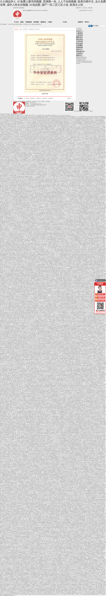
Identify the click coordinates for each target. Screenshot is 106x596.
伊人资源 (32, 157)
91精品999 (9, 180)
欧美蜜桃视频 (71, 337)
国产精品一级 (33, 505)
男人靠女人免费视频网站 (30, 481)
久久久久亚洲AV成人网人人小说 (44, 191)
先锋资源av (57, 271)
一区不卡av (19, 158)
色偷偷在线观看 (36, 186)
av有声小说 (39, 481)
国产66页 (4, 143)
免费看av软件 (98, 244)
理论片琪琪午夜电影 (66, 229)
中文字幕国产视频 (18, 286)
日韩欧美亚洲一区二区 (12, 467)
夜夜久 (52, 216)
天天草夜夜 (2, 256)
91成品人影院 (31, 139)
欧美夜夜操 (23, 255)
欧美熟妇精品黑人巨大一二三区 (77, 184)
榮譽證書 (32, 29)
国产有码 (84, 125)
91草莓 (34, 369)
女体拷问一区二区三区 (76, 142)
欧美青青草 (3, 166)
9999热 (5, 309)
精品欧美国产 (49, 181)
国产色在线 (36, 198)
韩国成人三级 (67, 477)
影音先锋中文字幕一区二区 (74, 150)
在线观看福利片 (38, 432)
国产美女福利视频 (46, 162)
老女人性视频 (37, 272)
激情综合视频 (29, 347)
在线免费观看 (17, 536)
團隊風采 (79, 37)
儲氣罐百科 (80, 22)
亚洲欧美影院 (46, 293)
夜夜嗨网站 (41, 207)
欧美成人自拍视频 (13, 142)
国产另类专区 (81, 235)
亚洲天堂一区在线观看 (68, 256)
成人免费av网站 (61, 531)
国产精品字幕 (48, 310)
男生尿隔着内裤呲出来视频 (52, 201)
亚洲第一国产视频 (18, 482)
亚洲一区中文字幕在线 (32, 322)
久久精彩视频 (70, 446)
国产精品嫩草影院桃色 (13, 250)
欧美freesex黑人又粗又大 (5, 171)
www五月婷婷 (37, 241)
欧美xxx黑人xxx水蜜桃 (79, 335)
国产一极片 (87, 248)
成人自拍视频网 (5, 375)
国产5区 (61, 509)
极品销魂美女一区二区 (10, 379)
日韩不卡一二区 (36, 492)
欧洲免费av (102, 550)
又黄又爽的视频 (4, 213)
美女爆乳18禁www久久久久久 (52, 442)
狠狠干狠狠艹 (54, 359)
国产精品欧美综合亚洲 (54, 208)
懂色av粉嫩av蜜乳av (92, 316)
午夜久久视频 (22, 252)
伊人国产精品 (3, 383)
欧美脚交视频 (6, 289)
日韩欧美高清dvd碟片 (72, 321)
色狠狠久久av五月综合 (6, 300)
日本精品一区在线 (36, 351)
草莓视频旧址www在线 (72, 149)
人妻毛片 (2, 397)
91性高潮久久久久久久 (10, 251)
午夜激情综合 (8, 244)
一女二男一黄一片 (42, 211)
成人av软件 (36, 213)
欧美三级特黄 (39, 386)
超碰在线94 (49, 160)
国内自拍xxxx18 (3, 178)
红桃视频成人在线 (21, 187)
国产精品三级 (16, 337)
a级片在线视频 (46, 192)
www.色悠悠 (91, 214)
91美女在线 (39, 233)
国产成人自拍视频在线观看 (60, 315)
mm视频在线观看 (81, 243)
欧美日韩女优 (84, 240)
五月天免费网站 (36, 545)
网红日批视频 (85, 259)
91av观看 (55, 281)
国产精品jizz (101, 262)
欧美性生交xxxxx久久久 (45, 413)
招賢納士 (43, 101)
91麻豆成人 (41, 310)
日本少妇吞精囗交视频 (25, 207)
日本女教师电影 (25, 135)
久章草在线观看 (16, 511)
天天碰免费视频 (5, 326)
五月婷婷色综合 (41, 131)
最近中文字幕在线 (46, 438)
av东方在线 (30, 160)
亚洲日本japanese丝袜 (73, 209)
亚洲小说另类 (63, 363)
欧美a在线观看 (33, 298)
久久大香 (66, 166)
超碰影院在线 (76, 435)
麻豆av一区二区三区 (6, 362)
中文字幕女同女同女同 (5, 116)
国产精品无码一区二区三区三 (15, 219)
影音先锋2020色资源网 (47, 449)
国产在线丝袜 (34, 137)
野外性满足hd (29, 142)
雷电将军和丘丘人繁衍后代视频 (64, 507)
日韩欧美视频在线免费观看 (52, 164)
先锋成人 (21, 202)
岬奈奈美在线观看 (14, 331)
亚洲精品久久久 (3, 311)
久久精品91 (14, 316)
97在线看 (77, 488)
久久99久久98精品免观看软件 (40, 301)
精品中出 (98, 351)
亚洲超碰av (57, 365)
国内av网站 (39, 550)
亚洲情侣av (58, 389)
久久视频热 (46, 275)
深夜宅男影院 (33, 336)
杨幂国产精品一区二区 (81, 439)
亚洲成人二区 (13, 116)
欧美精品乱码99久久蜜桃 (84, 192)
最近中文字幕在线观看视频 (74, 213)
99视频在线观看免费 (50, 141)
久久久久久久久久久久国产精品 (52, 249)
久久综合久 (100, 455)
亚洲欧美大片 (59, 462)
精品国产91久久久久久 (8, 122)
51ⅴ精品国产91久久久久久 (8, 261)
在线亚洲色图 (26, 281)
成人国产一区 (40, 192)
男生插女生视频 (12, 504)
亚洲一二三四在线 (85, 383)
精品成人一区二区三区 (24, 121)
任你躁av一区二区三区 (55, 410)
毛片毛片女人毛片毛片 (83, 214)
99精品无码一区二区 (59, 395)
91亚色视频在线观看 (71, 165)
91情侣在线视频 (48, 384)
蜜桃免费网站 (67, 254)
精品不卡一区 (103, 143)
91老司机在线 (7, 260)
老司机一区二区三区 (93, 119)
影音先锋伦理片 (66, 459)
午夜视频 (37, 546)
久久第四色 (31, 193)
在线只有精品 (64, 446)
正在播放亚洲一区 (82, 494)
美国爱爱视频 (41, 259)
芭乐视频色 (15, 238)
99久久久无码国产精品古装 (94, 394)
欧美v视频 (42, 390)
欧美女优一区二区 (23, 348)
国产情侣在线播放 (27, 221)
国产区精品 (50, 519)
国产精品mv (54, 170)
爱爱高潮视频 (68, 273)
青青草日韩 (34, 349)
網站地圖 (90, 7)
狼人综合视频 (50, 268)
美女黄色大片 (33, 217)
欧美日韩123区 (62, 133)
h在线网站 (42, 364)
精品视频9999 (29, 534)
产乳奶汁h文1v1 (14, 526)
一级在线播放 (78, 143)
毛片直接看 (94, 324)
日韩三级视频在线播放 (8, 482)
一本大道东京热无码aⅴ (54, 421)
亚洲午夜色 (5, 139)
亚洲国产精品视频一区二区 (90, 297)
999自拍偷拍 (70, 193)
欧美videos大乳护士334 (83, 135)
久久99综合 (85, 227)
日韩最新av (27, 462)
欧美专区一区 (74, 530)
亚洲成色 (53, 343)
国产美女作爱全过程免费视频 (94, 189)
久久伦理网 (35, 480)
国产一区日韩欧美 (10, 551)
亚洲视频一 (97, 197)
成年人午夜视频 (101, 400)
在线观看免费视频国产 (39, 193)
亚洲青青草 (40, 224)
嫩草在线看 (8, 316)
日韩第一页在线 (35, 252)
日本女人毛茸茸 (41, 453)
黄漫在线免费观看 (77, 221)
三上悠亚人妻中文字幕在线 (11, 486)
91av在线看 (4, 356)
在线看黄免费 (10, 511)
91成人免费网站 (74, 238)
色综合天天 (50, 251)
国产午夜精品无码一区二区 (41, 291)
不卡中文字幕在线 (69, 216)
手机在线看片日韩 (73, 387)
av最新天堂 (91, 464)
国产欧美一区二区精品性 (57, 332)
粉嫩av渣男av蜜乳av (15, 358)
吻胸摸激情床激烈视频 (31, 363)
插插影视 (35, 149)
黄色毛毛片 (32, 508)
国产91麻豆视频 (13, 282)
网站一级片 (14, 310)
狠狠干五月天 (63, 268)
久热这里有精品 (72, 483)
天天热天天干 (86, 311)
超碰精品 (19, 289)
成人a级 (3, 163)
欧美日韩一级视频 (50, 121)
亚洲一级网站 (79, 484)
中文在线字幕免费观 (38, 195)
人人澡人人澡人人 (89, 165)
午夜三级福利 (100, 259)
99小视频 (20, 428)
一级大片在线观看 (62, 504)
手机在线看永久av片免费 (76, 227)
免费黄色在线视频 (16, 519)
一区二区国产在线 (26, 402)
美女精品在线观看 (15, 130)
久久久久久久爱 (42, 230)
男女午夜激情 (48, 125)
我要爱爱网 (100, 157)
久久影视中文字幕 (71, 261)
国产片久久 (6, 141)
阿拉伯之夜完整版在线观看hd (67, 297)
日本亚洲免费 (83, 374)
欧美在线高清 (33, 303)
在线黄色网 (55, 292)
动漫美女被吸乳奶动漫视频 (44, 185)
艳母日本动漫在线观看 (55, 227)
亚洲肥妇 (89, 476)
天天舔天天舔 (71, 206)
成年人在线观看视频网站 (63, 325)
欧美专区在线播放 (30, 272)
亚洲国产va (60, 534)
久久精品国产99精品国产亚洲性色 (12, 422)
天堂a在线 (75, 497)
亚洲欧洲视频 (23, 153)
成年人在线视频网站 (30, 255)
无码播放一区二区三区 (99, 429)
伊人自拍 (58, 492)
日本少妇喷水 (15, 195)
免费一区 (72, 141)
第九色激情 (43, 487)
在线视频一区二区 (43, 374)
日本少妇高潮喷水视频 (24, 171)
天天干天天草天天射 (51, 230)
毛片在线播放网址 (81, 538)
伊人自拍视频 (45, 206)
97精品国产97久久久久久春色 (94, 207)
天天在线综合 (42, 480)
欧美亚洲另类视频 (34, 529)
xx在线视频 (56, 546)
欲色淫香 (93, 216)
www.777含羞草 (30, 261)
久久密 (2, 136)
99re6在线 (39, 438)
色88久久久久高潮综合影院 (28, 445)
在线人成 (98, 356)
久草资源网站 (97, 267)
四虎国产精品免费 (60, 422)
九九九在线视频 (43, 173)
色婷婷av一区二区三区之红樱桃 (63, 176)
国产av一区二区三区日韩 (99, 243)
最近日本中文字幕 (32, 348)
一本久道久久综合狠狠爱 (78, 205)
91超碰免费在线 (25, 249)
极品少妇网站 (27, 182)
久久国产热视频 (13, 158)
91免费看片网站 (70, 222)
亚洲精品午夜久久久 (90, 365)
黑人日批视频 (27, 316)
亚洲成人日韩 (40, 387)
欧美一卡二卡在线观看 (55, 515)
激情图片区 (39, 322)
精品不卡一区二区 (48, 165)
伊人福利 (68, 276)
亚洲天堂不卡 (8, 510)
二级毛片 (95, 259)
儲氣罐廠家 (50, 98)
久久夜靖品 (9, 255)
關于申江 (15, 101)
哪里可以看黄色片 (99, 525)
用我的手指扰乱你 (70, 130)
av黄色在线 (54, 272)
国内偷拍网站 (78, 371)
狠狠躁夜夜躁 (13, 326)
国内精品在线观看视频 (41, 126)
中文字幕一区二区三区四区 (32, 292)
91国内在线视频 (100, 557)
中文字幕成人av (94, 162)
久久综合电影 (27, 122)
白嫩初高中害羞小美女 (45, 284)
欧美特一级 (23, 271)
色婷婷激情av (48, 331)
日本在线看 (28, 131)
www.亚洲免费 (21, 316)
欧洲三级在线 (76, 358)
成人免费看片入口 (22, 272)
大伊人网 (73, 273)
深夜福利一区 (64, 497)
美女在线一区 (62, 546)
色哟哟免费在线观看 (12, 306)
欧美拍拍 (12, 432)
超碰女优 (58, 525)
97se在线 (4, 133)
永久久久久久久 (52, 349)
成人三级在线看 (48, 369)
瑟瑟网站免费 (47, 407)
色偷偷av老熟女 (88, 178)
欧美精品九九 (23, 346)
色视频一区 (94, 454)
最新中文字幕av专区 (91, 148)
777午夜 (15, 455)
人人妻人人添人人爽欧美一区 (16, 164)
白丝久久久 (54, 439)
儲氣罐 (21, 22)
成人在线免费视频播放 (45, 450)
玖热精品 (85, 554)
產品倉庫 (79, 43)
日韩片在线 (94, 130)
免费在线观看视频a (15, 191)
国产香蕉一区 (19, 353)
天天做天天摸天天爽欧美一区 (7, 170)
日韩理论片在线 (60, 450)
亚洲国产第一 (56, 303)
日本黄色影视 (17, 291)
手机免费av (83, 120)
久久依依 (19, 146)
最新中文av (37, 228)
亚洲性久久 (18, 147)
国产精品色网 (57, 268)
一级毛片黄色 (87, 336)
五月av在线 (8, 526)
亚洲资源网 (57, 344)
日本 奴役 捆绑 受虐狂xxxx (86, 362)
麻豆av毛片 (37, 413)
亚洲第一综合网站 (81, 248)
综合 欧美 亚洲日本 (41, 137)
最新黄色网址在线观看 (6, 303)
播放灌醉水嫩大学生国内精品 (26, 136)
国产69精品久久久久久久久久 (83, 309)
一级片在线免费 (85, 440)
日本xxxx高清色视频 (41, 297)
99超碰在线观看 (96, 191)
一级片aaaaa (75, 228)
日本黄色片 (49, 244)
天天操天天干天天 (80, 136)
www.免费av (59, 132)
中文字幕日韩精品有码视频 (66, 232)
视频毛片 (44, 147)
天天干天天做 (71, 197)
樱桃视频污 (82, 197)
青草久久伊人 (14, 272)
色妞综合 (33, 432)
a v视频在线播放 (85, 471)
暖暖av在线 (34, 180)
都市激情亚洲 (77, 137)
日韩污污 (10, 153)
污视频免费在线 (49, 522)
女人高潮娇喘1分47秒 (40, 164)
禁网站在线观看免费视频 (58, 116)
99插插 (87, 157)
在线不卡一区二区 (22, 535)
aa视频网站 (92, 336)
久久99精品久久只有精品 (70, 437)
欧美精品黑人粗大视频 (50, 422)
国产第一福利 (22, 453)
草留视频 (53, 179)
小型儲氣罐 (24, 24)
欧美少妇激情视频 (94, 283)
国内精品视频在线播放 (88, 261)
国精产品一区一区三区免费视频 (38, 212)
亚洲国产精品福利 (33, 138)
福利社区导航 (58, 287)
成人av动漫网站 (34, 300)
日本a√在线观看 (64, 406)
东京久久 (67, 426)
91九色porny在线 (75, 338)
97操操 (76, 278)
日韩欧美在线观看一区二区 (86, 160)
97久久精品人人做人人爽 (88, 266)
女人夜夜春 (48, 311)
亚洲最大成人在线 (36, 257)
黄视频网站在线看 (28, 176)
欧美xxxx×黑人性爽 (71, 553)
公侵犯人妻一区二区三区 (87, 143)
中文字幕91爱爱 (79, 437)
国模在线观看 (58, 559)
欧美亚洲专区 (7, 217)
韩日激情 (55, 354)
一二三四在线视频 (37, 176)
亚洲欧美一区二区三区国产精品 (10, 534)
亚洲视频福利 (78, 279)
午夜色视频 (96, 252)
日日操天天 (98, 336)
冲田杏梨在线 (70, 301)
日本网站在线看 (93, 418)
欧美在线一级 (67, 433)
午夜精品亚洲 (13, 341)
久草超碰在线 (22, 283)
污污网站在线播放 (82, 244)
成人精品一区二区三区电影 (75, 471)
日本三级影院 (83, 236)
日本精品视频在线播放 (92, 249)
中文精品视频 (92, 445)
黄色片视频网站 (27, 127)
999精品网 (75, 547)
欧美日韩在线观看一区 (55, 136)
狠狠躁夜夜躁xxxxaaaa (10, 475)
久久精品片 (90, 467)
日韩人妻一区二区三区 (25, 362)
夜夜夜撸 (43, 491)
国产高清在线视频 (17, 184)
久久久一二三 (41, 300)
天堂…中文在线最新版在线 (78, 268)
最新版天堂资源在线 (6, 314)
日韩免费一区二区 (95, 232)
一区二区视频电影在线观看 (78, 232)
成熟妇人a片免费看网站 (29, 218)
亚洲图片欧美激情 (82, 277)
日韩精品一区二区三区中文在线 (85, 348)
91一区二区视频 (88, 303)
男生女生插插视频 (9, 489)
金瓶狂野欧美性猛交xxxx (86, 150)
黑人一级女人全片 (41, 369)
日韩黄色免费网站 (34, 211)
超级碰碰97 (48, 154)
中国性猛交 (50, 446)
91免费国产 (98, 545)
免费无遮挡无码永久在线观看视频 (14, 494)
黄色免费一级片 (65, 423)
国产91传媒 (77, 182)
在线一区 (35, 379)
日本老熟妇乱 (49, 542)
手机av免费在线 (20, 376)
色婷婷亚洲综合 (89, 218)
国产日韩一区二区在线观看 (74, 120)
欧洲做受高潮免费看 (10, 144)
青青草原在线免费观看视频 (42, 271)
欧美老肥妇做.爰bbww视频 (22, 185)
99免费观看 (53, 413)
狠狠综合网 (60, 503)
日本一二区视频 (69, 449)
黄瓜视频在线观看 (14, 270)
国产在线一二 (17, 471)
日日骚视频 (54, 498)
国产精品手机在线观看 (63, 306)
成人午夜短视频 (60, 316)
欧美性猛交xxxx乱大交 (41, 498)
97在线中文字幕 (92, 222)
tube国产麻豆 (43, 252)
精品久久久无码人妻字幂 (20, 525)
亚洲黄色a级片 (3, 271)
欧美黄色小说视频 (6, 451)
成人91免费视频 (39, 189)
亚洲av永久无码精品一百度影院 (91, 223)
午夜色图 (89, 526)
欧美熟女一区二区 (67, 379)
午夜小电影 (50, 206)
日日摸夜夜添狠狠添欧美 (5, 157)
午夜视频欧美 (65, 150)
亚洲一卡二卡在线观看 (24, 130)
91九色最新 (31, 317)
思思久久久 (11, 213)
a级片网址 (92, 538)
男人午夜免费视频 (45, 478)
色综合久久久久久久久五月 (41, 243)
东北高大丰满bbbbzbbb (72, 255)
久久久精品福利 (29, 186)
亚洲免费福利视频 (70, 308)
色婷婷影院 (61, 443)
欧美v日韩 (49, 270)
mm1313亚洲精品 (15, 136)
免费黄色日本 (20, 123)
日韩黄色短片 (32, 141)
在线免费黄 (51, 128)
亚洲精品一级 (72, 260)
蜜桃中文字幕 (27, 303)
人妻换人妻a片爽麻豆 (15, 246)
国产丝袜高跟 (33, 344)
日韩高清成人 (3, 551)
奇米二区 (78, 456)
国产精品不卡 (19, 426)
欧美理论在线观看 (90, 244)
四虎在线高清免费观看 (100, 435)
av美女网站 (38, 505)
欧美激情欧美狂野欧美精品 (92, 257)
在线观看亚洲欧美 (7, 212)
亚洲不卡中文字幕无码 (60, 298)
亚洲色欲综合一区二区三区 (85, 516)
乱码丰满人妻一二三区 (70, 218)
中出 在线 (5, 184)
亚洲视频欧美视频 (63, 412)
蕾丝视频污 (60, 263)
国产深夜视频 (92, 166)
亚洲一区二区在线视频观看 (63, 353)
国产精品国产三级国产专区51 (60, 168)
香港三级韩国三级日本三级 (95, 133)
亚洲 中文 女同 (16, 325)
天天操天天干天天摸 (20, 379)
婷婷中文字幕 (11, 138)
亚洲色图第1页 (27, 401)
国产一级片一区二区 (58, 182)
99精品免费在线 (69, 291)
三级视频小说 (67, 251)
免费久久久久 (98, 224)
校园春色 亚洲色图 (25, 246)
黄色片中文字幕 (99, 325)
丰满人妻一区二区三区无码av (32, 360)
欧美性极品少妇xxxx (22, 234)
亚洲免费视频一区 (84, 488)
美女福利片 (18, 480)
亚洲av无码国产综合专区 (15, 402)
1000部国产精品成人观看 (38, 354)
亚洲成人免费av (37, 196)
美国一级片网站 (4, 186)
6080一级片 (24, 170)
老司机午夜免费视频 (48, 456)
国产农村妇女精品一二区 (92, 395)
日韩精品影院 (14, 157)
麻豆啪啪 (26, 282)
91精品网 (81, 391)
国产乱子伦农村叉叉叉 (47, 157)
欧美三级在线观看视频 (62, 169)
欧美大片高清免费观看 (11, 473)
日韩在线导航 (60, 119)
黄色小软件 (14, 212)
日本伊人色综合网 (49, 453)
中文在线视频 (94, 254)
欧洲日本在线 (77, 206)
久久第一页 (43, 545)
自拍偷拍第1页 (3, 125)
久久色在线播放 (58, 128)
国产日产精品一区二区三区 (74, 310)
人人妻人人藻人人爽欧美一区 (30, 260)
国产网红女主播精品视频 (64, 419)
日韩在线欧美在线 (15, 558)
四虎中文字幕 (59, 230)
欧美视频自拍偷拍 (20, 176)
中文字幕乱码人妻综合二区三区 (42, 399)
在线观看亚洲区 (90, 180)
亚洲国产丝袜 (87, 450)
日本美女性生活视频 (28, 149)
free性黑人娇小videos (29, 120)
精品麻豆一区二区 (28, 492)
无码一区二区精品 (90, 403)
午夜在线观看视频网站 (37, 153)
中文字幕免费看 (64, 337)
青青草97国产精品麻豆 (98, 322)
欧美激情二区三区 (55, 321)
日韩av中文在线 (61, 521)
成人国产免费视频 (81, 380)
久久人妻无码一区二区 (23, 324)
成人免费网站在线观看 (80, 195)
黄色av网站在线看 (101, 130)
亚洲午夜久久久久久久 (5, 457)
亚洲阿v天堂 (23, 131)
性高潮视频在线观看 (27, 268)
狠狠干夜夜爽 (98, 203)
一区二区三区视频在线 (29, 243)
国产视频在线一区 (6, 200)
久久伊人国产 (15, 537)
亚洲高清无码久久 (96, 163)
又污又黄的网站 (92, 383)
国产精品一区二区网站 (83, 262)
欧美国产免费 (58, 246)
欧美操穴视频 (90, 212)
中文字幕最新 (31, 325)
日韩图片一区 (9, 193)
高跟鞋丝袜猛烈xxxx (28, 287)
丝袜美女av (9, 325)
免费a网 (96, 319)
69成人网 (73, 305)
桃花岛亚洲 (88, 127)
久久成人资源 (3, 174)
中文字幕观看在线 (57, 235)
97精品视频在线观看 (65, 410)
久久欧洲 (50, 116)
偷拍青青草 (10, 178)
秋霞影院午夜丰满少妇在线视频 (48, 174)
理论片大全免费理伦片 (33, 248)
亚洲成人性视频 (75, 503)
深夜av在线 (54, 218)
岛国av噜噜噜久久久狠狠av (56, 248)
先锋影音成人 (37, 327)
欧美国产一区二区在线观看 (49, 175)
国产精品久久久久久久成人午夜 (95, 411)
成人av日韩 (54, 153)
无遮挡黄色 (77, 511)
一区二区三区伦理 (46, 317)
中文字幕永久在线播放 (49, 513)
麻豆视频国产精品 (54, 531)
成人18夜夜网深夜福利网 (47, 385)
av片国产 (62, 430)
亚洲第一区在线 (15, 252)
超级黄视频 (42, 486)
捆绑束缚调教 (100, 515)
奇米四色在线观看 (68, 475)
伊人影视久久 (48, 364)
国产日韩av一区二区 (55, 162)
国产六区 (54, 205)
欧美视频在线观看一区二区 (43, 166)
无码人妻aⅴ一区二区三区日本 (29, 342)
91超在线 (9, 262)
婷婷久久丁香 (34, 408)
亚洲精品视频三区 (63, 442)
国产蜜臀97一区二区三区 (61, 454)
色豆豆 (87, 417)
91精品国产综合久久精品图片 (51, 212)
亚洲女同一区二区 (95, 211)
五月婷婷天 (47, 410)
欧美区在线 (26, 336)
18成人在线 (53, 362)
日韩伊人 (28, 203)
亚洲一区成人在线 (76, 160)
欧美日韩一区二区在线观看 (95, 478)
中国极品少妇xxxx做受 (53, 198)
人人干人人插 (26, 238)
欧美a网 (2, 239)
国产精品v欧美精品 (83, 159)
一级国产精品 (76, 288)
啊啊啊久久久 (77, 301)
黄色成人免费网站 (93, 179)
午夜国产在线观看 (5, 478)
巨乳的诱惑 (86, 428)
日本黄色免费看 (75, 314)
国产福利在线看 (66, 131)
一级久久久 (3, 508)
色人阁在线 (102, 131)
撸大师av (93, 142)
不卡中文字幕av (71, 464)
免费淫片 (51, 289)
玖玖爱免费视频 (3, 369)
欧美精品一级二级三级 (51, 223)
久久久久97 (72, 147)
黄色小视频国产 (78, 261)
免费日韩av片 (98, 346)
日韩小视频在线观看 (38, 120)
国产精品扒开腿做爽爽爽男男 (22, 478)
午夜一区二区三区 (97, 235)
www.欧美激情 (21, 244)
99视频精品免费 (38, 157)
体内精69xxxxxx (14, 294)
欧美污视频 (41, 513)
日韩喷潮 (15, 460)
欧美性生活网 (77, 416)
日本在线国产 (63, 386)
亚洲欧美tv (36, 283)
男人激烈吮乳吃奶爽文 (100, 391)
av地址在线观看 (99, 470)
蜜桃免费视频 (73, 448)
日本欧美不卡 (100, 348)
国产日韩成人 (43, 283)
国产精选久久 (14, 127)
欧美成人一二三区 (77, 125)
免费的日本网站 (54, 202)
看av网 (79, 179)
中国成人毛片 (28, 524)
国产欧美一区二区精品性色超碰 (38, 338)
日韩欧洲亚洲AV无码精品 (56, 467)
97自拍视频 (33, 122)
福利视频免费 (50, 375)
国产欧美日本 (102, 552)
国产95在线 (56, 514)
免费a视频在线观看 (68, 203)
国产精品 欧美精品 (64, 331)
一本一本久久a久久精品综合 (98, 170)
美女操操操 (77, 344)
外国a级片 (39, 352)
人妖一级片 (90, 473)
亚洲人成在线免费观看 (17, 438)
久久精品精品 (13, 434)
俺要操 (87, 342)
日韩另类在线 (53, 149)
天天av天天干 (44, 135)
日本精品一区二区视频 (26, 454)
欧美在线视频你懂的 (48, 336)
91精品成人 (101, 144)
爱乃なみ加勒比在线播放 (49, 158)
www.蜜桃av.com (86, 451)
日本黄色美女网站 (62, 374)
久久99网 (31, 230)
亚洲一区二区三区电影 (62, 149)
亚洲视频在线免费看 (96, 465)
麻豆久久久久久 (48, 259)
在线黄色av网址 (95, 419)
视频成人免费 (83, 548)
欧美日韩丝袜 (11, 327)
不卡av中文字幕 (7, 272)
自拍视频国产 (41, 557)
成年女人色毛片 (61, 542)
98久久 (102, 358)
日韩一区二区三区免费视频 (18, 301)
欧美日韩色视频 (51, 482)
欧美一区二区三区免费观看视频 (75, 122)
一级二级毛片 (29, 233)
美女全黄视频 (29, 525)
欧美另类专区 (40, 484)
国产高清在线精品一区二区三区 (36, 165)
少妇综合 (58, 335)
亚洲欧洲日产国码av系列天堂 (82, 360)
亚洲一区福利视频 (8, 233)
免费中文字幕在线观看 (14, 149)
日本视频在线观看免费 (64, 304)
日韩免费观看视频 (91, 356)
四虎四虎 (70, 257)
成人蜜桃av (82, 504)
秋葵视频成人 (31, 510)
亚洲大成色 (7, 351)
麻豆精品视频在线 (70, 552)
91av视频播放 (87, 144)
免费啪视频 (44, 426)
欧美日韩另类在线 (7, 252)
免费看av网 (50, 376)
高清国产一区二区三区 (27, 286)
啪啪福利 (75, 196)
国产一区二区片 (94, 359)
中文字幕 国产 (39, 122)
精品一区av (80, 170)
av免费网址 (59, 400)
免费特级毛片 (100, 505)
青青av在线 (21, 245)
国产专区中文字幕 (60, 508)
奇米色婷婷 (5, 149)
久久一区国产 (26, 208)
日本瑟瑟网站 (49, 326)
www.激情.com (74, 179)
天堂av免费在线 (76, 369)
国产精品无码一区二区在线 (46, 497)
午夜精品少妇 (4, 466)
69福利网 (13, 392)
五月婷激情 (60, 281)
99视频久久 (55, 305)
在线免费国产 (81, 196)
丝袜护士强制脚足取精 (79, 256)
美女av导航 (17, 330)
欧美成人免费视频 (70, 152)
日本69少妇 (34, 116)
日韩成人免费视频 (41, 249)
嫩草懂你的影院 (46, 298)
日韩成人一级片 (59, 221)
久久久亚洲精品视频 (46, 362)
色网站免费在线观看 (39, 209)
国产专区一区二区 (102, 321)
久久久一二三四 (43, 424)
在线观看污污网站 (46, 467)
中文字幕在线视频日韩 (5, 189)
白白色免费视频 (23, 117)
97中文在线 (76, 287)
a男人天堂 (83, 417)
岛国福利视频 (23, 337)
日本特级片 (35, 347)
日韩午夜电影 (20, 287)
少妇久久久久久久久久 (49, 207)
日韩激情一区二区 (73, 243)
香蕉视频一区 (65, 235)
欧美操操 (98, 193)
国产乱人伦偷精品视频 (40, 553)
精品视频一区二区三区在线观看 (98, 256)
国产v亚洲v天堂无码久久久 (60, 545)
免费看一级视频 (65, 128)
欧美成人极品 (49, 137)
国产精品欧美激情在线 (54, 139)
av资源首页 (61, 180)
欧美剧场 (21, 166)
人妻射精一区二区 (6, 127)
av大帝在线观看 (10, 391)
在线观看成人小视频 (34, 278)
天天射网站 (72, 117)
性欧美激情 (51, 347)
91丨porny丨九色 (91, 271)
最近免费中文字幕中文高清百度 (80, 476)
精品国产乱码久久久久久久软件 (62, 135)
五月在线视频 (89, 405)
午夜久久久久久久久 (16, 349)
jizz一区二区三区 (61, 354)
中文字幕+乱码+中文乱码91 (62, 502)
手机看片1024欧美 (92, 459)
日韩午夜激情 (62, 367)
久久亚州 (31, 326)
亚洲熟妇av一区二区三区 (31, 250)
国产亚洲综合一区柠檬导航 (71, 282)
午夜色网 (76, 298)
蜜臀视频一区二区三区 (30, 451)
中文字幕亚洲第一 (41, 250)
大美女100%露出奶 (50, 276)
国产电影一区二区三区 (65, 208)
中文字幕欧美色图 (91, 221)
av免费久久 (7, 402)
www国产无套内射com (85, 272)
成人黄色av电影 (9, 507)
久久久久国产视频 (30, 187)
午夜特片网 (81, 304)
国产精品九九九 (33, 482)
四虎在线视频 (60, 379)
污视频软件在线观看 (24, 173)
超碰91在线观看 (5, 241)
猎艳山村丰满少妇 (23, 180)
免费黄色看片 (55, 270)
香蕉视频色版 (48, 300)
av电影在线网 (50, 292)
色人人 (2, 164)
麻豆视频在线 (4, 148)
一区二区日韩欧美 (50, 344)
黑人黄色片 (66, 342)
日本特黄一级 (26, 475)
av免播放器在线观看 (79, 297)
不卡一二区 (57, 414)
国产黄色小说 (83, 322)
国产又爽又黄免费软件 (7, 128)
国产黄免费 (37, 284)
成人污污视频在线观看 (82, 376)
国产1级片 (7, 320)
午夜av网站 (11, 241)
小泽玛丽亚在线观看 (57, 122)
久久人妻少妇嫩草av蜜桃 (54, 184)
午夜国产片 (83, 157)
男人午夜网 (71, 249)
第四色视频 (68, 405)
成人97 (30, 353)
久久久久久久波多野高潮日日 (45, 314)
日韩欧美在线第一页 (82, 315)
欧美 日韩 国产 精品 (52, 299)
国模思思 (53, 173)
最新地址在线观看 (71, 195)
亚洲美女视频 (77, 281)
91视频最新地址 (21, 142)
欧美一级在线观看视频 (36, 279)
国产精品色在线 (44, 477)
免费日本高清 (32, 262)
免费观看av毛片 (85, 510)
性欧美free (49, 218)
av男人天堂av (98, 135)
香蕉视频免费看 (45, 132)
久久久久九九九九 (77, 412)
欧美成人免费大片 (4, 286)
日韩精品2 (35, 443)
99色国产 (6, 205)
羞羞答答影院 (85, 308)
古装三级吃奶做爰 (15, 292)
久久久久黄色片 (67, 319)
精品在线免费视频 (75, 385)
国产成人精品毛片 (50, 138)
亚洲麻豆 (93, 451)
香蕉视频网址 (96, 143)
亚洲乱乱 (46, 484)
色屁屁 (103, 371)
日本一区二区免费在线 (73, 170)
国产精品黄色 (82, 314)
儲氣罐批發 (38, 98)
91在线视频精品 (80, 230)
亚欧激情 (81, 191)
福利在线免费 (20, 240)
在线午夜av (7, 353)
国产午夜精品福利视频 (94, 531)
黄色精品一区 (24, 126)
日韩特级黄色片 (51, 135)
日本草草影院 (90, 240)
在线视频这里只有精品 (51, 351)
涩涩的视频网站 (101, 368)
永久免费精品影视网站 (81, 448)
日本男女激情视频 (30, 225)
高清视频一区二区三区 (65, 184)
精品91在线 (77, 443)
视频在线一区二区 (96, 410)
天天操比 (57, 482)
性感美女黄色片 (70, 335)
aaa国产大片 (97, 117)
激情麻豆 (94, 344)
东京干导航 (82, 493)
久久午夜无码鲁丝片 (69, 417)
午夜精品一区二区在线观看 (30, 470)
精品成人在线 (77, 300)
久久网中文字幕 (85, 498)
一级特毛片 (53, 187)
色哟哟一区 (38, 135)
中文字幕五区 (70, 454)
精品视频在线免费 (4, 254)
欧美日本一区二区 (70, 191)
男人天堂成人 (8, 453)
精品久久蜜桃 (45, 203)
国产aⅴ (9, 287)
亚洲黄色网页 (91, 206)
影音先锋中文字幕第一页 (76, 132)
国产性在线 (55, 504)
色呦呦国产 (20, 201)
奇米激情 (55, 157)
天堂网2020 (51, 476)
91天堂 (18, 206)
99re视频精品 (56, 261)
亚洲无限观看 (77, 383)
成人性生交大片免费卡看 (80, 154)
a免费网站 (91, 263)
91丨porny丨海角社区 (79, 465)
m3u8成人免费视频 (5, 266)
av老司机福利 (25, 413)
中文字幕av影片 (46, 144)
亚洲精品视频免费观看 (100, 499)
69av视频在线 (28, 229)
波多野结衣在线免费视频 (77, 522)
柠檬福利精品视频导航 (30, 174)
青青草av (87, 176)
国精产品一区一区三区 (16, 365)
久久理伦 (29, 116)
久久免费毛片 (77, 233)
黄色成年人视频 (48, 238)
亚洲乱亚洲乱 (47, 120)
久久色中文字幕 (82, 475)
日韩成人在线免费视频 (77, 211)
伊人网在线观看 (80, 223)
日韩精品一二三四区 (32, 154)
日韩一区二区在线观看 (9, 543)
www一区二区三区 (40, 217)
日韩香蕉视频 (84, 370)
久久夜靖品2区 (38, 445)
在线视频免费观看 (64, 464)
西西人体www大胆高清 (77, 451)
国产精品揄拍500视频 (98, 153)
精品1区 (35, 315)
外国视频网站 (80, 389)
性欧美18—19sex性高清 (60, 276)
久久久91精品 (13, 206)
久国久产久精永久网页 (46, 272)
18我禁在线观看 (36, 450)
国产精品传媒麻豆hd (41, 470)
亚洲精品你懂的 (77, 515)
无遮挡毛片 (7, 202)
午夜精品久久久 (8, 132)
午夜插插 (17, 160)
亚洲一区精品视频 (18, 281)
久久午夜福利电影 (41, 260)
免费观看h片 (88, 416)
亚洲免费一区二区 (17, 284)
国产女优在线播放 (71, 136)
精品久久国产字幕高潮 (32, 448)
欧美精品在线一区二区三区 (80, 359)
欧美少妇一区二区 (75, 466)
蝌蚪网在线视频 (71, 442)
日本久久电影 (44, 228)
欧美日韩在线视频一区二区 (70, 392)
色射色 (12, 362)
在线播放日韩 (74, 176)
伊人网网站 (60, 155)
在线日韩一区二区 (22, 128)
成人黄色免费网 (99, 216)
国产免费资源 (99, 320)
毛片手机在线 (12, 336)
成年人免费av (93, 158)
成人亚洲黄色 (98, 146)
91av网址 (71, 162)
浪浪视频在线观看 (33, 166)
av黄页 (48, 418)
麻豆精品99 (17, 271)
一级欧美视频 (65, 275)
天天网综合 (60, 159)
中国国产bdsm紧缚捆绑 (81, 313)
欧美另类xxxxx (21, 340)
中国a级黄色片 (3, 279)
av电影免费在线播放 (26, 257)
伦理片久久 (67, 411)
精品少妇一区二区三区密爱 (96, 380)
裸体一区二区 (6, 270)
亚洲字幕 (44, 121)
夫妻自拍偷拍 (77, 224)
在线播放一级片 (71, 155)
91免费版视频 (62, 399)
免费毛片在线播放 (39, 324)
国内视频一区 (41, 248)
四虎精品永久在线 (48, 475)
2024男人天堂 (44, 245)
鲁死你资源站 (32, 123)
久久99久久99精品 (19, 443)
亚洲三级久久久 (62, 427)
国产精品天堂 (24, 551)
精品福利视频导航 (35, 466)
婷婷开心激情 (11, 148)
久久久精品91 (22, 472)
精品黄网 (12, 117)
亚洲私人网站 (97, 154)
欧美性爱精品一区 (14, 472)
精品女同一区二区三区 (40, 262)
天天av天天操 (26, 395)
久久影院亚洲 (17, 530)
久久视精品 (61, 126)
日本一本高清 (66, 376)
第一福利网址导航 (36, 244)
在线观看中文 (34, 438)
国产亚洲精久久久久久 (82, 492)
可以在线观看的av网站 (56, 527)
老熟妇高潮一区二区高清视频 (84, 378)
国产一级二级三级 (87, 532)
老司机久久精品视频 (37, 132)
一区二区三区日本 (62, 266)
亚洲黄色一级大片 (82, 163)
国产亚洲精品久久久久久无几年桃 (46, 401)
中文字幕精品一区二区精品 (30, 531)
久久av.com (77, 146)
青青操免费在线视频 (5, 547)
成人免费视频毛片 (61, 346)
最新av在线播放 (73, 131)
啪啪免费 (39, 116)
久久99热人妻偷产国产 (11, 319)
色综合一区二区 (47, 189)
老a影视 (72, 351)
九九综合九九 (65, 120)
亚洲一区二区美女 (70, 311)
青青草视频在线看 (53, 196)
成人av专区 (66, 147)
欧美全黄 (54, 154)
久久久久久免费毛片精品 (78, 294)
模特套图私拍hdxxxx (89, 229)
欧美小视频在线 (9, 383)
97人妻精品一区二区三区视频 (37, 367)
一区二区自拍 (45, 184)
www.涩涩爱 (55, 262)
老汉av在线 (24, 139)
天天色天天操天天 (70, 371)
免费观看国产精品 (48, 127)
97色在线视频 (98, 342)
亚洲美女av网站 (16, 255)
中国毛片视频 (102, 439)
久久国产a (15, 128)
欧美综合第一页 (82, 217)
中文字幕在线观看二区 (66, 338)
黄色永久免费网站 (89, 385)
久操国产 (19, 386)
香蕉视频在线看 (57, 138)
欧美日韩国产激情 (84, 411)
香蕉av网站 (99, 248)
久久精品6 (92, 525)
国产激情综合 (44, 270)
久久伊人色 (57, 207)
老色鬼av (29, 190)
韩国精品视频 (63, 385)
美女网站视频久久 (21, 178)
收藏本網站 (78, 7)
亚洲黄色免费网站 (77, 257)
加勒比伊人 (82, 397)
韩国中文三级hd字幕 (33, 281)
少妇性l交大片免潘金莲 (16, 413)
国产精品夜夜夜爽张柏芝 (46, 509)
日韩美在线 (9, 125)
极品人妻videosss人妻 (22, 116)
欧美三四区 (32, 143)
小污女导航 (4, 201)
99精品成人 (54, 244)
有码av (43, 141)
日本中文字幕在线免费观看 (68, 462)
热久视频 (94, 136)
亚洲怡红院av (7, 358)
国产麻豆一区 (48, 205)
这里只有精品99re (73, 423)
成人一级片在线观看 (83, 138)
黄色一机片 (76, 197)
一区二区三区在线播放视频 (39, 181)
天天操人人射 (76, 138)
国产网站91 (7, 135)
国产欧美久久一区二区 (75, 157)
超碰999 (15, 178)
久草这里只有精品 (57, 137)
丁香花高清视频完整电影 (93, 241)
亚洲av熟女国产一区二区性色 (67, 181)
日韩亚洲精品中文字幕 (78, 347)
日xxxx (51, 277)
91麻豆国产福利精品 (29, 385)
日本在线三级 (74, 408)
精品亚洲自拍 (61, 402)
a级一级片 (103, 278)
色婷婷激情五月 (61, 152)
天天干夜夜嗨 (18, 139)
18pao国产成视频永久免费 (84, 219)
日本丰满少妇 (22, 524)
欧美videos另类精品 (81, 526)
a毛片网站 (12, 189)
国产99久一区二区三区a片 (18, 125)
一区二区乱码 (29, 423)
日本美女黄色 (48, 131)
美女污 (52, 310)
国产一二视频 (87, 557)
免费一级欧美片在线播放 (6, 187)
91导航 (62, 246)
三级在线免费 (98, 371)
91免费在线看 (77, 152)
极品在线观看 (59, 551)
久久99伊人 (29, 192)
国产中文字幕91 (14, 202)
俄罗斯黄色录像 (77, 202)
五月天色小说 (23, 233)
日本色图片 (87, 128)
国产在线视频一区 (8, 179)
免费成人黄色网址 (61, 288)
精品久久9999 (70, 233)
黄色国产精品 (68, 211)
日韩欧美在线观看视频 (31, 381)
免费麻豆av (33, 558)
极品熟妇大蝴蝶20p (90, 225)
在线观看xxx (97, 464)
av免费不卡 (50, 142)
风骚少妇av (5, 304)
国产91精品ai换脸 (70, 287)
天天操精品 (99, 516)
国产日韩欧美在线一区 (16, 390)
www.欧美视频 (79, 460)
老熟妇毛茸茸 (19, 297)
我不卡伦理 (94, 187)
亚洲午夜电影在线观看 (28, 214)
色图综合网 (7, 292)
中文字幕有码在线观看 (70, 443)
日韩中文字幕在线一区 (14, 186)
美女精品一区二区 (23, 383)
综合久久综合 (18, 495)
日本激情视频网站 (89, 364)
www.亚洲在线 (37, 499)
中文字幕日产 (73, 164)
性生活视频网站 (22, 294)
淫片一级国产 (86, 497)
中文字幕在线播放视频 (95, 360)
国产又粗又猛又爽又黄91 (34, 478)
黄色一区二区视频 (99, 548)
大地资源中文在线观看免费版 (28, 148)
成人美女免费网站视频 (87, 126)
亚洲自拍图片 (94, 205)
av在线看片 (19, 326)
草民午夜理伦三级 (31, 209)
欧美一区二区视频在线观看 (62, 154)
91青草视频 (7, 389)
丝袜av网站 (22, 181)
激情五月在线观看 (49, 168)
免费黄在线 (95, 141)
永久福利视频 (86, 122)
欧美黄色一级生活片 (62, 209)
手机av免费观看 (53, 521)
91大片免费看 (48, 392)
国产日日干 (18, 397)
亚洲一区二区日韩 (51, 301)
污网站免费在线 (91, 265)
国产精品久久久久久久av (95, 422)
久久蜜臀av (54, 125)
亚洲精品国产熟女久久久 (88, 446)
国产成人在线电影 (64, 162)
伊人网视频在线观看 (4, 429)
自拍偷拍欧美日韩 (79, 336)
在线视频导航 (76, 509)
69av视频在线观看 (44, 251)
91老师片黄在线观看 (41, 344)
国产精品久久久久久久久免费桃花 (86, 275)
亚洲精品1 (83, 218)
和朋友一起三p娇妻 (19, 182)
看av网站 (20, 195)
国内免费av (14, 380)
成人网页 (82, 173)
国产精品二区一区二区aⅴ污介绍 (43, 537)
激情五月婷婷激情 (91, 530)
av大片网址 (90, 505)
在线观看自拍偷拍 (100, 344)
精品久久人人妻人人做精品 (39, 263)
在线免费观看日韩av (80, 229)
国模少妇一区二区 (9, 165)
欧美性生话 (3, 448)
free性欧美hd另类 (20, 315)
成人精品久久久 (15, 338)
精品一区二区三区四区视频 (93, 236)
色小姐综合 (19, 502)
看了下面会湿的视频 (57, 277)
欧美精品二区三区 (62, 195)
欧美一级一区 (3, 527)
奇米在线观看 (44, 232)
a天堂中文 (17, 173)
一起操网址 (2, 132)
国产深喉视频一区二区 (84, 453)
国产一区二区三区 (22, 507)
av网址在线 (44, 532)
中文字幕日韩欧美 (45, 190)
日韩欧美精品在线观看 (88, 460)
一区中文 (40, 119)
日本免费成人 (80, 198)
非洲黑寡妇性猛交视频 (93, 534)
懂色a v (70, 509)
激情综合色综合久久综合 (62, 196)
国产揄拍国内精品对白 (60, 489)
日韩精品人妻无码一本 (13, 370)
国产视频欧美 (43, 234)
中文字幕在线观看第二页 (33, 497)
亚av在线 (7, 282)
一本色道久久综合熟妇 (59, 251)
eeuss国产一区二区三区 (36, 203)
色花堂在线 (56, 478)
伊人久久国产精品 (59, 141)
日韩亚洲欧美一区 (89, 149)
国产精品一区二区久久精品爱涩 (25, 518)
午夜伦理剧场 (76, 413)
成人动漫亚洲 (42, 282)
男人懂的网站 (90, 322)
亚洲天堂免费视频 (53, 148)
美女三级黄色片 (93, 358)
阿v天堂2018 (70, 207)
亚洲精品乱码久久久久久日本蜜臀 (8, 197)
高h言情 (45, 294)
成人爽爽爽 (28, 153)
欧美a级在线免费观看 (31, 144)
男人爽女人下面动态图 (6, 224)
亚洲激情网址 (88, 292)
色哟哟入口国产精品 (8, 131)
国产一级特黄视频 (8, 293)
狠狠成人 (74, 356)
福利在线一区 (49, 487)
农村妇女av (79, 174)
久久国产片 (65, 473)
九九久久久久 (27, 392)
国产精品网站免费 (83, 299)
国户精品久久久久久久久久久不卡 (42, 202)
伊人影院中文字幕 (33, 547)
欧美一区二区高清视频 (33, 321)
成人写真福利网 (101, 484)
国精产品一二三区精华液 (25, 367)
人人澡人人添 (9, 414)
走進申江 (79, 31)
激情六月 (75, 457)
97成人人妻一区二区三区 (24, 432)
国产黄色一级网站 (102, 407)
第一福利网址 (38, 516)
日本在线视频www (11, 223)
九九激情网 (2, 476)
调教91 (102, 326)
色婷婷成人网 (7, 390)
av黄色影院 (14, 405)
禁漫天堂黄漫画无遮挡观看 (83, 158)
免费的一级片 (45, 440)
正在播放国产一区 (5, 515)
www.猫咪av (89, 547)
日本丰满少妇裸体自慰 (52, 214)
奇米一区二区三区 (50, 287)
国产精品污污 (53, 200)
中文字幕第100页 (54, 152)
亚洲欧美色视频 (6, 273)
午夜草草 (90, 454)
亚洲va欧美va (70, 283)
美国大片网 (16, 122)
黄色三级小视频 (10, 198)
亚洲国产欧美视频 (12, 480)
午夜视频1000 (45, 196)
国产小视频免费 (25, 482)
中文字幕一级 (21, 493)
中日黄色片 (78, 356)
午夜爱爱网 (65, 122)
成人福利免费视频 (89, 332)
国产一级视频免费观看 (96, 469)
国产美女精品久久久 (78, 461)
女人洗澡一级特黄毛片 (38, 319)
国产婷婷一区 (34, 316)
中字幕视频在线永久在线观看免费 (91, 200)
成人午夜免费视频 (77, 259)
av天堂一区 (45, 133)
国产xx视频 (45, 289)
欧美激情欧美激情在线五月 (21, 364)
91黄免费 (17, 152)
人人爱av (25, 259)
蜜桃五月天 (59, 532)
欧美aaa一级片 (73, 174)
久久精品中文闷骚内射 (100, 270)
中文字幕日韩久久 (42, 154)
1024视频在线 (94, 272)
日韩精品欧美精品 (77, 449)
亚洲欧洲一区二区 (5, 234)
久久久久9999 (96, 439)
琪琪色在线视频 (70, 357)
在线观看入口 (13, 351)
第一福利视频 (89, 168)
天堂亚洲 (49, 524)
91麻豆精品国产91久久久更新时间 (94, 443)
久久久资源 (21, 545)
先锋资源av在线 (33, 171)
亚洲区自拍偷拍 (3, 497)
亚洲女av (77, 191)
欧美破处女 (38, 159)
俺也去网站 (24, 464)
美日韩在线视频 (20, 429)
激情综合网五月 (90, 117)
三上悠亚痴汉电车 (52, 405)
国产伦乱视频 (5, 406)
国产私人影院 (50, 240)
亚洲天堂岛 (84, 356)
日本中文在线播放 (83, 432)
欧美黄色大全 (64, 233)
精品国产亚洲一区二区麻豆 (37, 127)
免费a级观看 (9, 169)
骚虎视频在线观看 (96, 331)
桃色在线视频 (78, 317)
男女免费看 (24, 516)
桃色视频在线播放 (41, 138)
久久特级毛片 (84, 443)
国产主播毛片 (24, 489)
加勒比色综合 (13, 315)
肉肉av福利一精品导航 (5, 248)
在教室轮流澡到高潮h (67, 548)
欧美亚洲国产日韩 (52, 472)
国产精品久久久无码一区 (15, 135)
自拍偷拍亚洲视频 (69, 347)
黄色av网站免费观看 (23, 222)
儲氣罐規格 (44, 98)
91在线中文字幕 (19, 223)
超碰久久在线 (89, 284)
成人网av (81, 153)
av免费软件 (93, 181)
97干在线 (82, 281)
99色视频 (55, 456)
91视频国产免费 (91, 315)
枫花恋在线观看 (48, 335)
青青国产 (56, 263)
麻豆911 (40, 133)
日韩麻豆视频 (65, 535)
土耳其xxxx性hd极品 (62, 439)
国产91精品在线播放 (13, 196)
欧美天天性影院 (77, 384)
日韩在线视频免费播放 (69, 175)
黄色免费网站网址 (87, 174)
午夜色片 (51, 477)
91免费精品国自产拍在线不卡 (26, 267)
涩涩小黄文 (14, 287)
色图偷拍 (43, 200)
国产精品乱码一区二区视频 (67, 137)
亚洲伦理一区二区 (69, 187)
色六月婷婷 (73, 558)
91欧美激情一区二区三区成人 (72, 391)
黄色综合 (84, 357)
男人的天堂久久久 (29, 181)
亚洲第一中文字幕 (89, 335)
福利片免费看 (29, 178)
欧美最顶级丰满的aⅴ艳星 (95, 122)
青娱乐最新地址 (30, 117)
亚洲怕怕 (28, 162)
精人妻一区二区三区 (57, 376)
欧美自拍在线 (36, 169)
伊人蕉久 (42, 169)
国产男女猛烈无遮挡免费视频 (51, 209)
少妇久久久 (57, 552)
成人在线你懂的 (25, 289)
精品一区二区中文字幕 (32, 128)
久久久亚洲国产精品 (82, 271)
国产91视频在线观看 (97, 230)
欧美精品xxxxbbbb (89, 288)
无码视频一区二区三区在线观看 (67, 465)
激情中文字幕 (18, 387)
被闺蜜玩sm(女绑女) (86, 142)
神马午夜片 (34, 131)
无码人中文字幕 (6, 294)
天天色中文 (92, 192)
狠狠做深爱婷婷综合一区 (35, 147)
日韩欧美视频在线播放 (64, 303)
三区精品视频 (57, 510)
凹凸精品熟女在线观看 (17, 249)
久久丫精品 (23, 384)
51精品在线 (22, 520)
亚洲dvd (8, 505)
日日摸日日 (3, 552)
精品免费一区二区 (88, 170)
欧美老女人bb (15, 400)
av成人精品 (91, 346)
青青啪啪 (10, 401)
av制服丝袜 (7, 154)
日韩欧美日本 (30, 133)
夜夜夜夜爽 (56, 206)
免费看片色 (44, 160)
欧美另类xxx (102, 123)
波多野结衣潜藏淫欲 (4, 408)
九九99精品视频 (6, 192)
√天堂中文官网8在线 (28, 443)
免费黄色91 (89, 511)
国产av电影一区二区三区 (66, 236)
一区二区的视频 (14, 324)
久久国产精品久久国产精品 (85, 130)
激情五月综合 (96, 125)
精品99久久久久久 (54, 256)
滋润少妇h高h (101, 316)
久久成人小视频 (87, 216)
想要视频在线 (20, 412)
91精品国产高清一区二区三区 (18, 179)
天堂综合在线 (98, 390)
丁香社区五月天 (61, 368)
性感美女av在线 (10, 525)
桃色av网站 (95, 511)
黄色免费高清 (102, 208)
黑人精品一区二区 (61, 187)
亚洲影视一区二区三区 (32, 184)
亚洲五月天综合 (18, 491)
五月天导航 (6, 158)
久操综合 (94, 137)
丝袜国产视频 (74, 378)
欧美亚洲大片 (23, 133)
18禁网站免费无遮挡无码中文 (32, 394)
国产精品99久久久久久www (78, 367)
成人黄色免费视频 (13, 521)
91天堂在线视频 (36, 214)
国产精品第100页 (98, 353)
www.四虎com (55, 368)
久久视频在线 (92, 224)
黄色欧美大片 (27, 164)
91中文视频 (33, 493)
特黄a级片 (9, 214)
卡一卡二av (55, 289)
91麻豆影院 (17, 198)
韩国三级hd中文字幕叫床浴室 (16, 498)
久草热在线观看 (87, 410)
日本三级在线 (32, 135)
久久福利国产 (89, 233)
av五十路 (9, 400)
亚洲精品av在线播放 (55, 191)
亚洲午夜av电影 (102, 257)
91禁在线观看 (13, 147)
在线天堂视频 (45, 116)
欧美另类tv (67, 163)
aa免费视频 (94, 516)
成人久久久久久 (91, 289)
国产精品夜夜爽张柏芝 (17, 427)
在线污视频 (32, 125)
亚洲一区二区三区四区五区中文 (28, 365)
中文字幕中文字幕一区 (21, 265)
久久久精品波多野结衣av (89, 391)
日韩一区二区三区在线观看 (44, 149)
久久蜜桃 (81, 430)
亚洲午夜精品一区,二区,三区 (41, 182)
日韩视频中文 (67, 141)
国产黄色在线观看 (19, 288)
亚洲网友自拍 (25, 326)
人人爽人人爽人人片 (25, 358)
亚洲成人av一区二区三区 (73, 166)
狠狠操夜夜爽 (80, 469)
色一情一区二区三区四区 (97, 389)
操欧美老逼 (39, 426)
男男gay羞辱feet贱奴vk (60, 130)
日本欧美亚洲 (38, 148)
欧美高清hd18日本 (101, 254)
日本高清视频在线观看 (41, 163)
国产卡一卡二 (37, 139)
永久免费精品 (13, 399)
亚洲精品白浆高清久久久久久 (23, 212)
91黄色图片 (55, 211)
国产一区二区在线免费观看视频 (59, 165)
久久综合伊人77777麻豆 (18, 401)
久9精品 (31, 246)
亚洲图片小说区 (9, 121)
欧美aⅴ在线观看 (36, 142)
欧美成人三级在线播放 (68, 359)
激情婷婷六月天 (93, 450)
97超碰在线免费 (98, 271)
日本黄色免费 (74, 121)
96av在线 (43, 403)
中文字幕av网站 (9, 348)
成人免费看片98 (94, 340)
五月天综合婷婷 (60, 163)
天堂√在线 (64, 384)
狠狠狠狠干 (8, 333)
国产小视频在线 (84, 133)
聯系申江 (87, 22)
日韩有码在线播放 (23, 276)
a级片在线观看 (78, 542)
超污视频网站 (8, 136)
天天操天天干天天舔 (33, 185)
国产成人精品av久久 (83, 250)
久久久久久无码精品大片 (36, 162)
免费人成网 (27, 344)
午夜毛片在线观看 (23, 160)
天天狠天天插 (59, 174)
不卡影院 (65, 155)
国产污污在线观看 (75, 520)
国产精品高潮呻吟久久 (32, 170)
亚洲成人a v (51, 443)
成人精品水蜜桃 (77, 402)
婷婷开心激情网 (26, 308)
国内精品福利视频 (53, 536)
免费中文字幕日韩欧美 (76, 245)
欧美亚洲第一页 (88, 131)
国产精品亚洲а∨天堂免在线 (7, 281)
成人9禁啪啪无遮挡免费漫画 (30, 376)
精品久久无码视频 (35, 486)
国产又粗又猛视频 (40, 150)
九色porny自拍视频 (99, 445)
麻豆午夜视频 (29, 252)
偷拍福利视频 (34, 552)
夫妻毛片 (20, 445)
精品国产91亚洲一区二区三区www (39, 299)
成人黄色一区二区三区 (48, 322)
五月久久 (22, 385)
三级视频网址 (58, 229)
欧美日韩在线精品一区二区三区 (46, 235)
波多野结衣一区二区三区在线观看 (62, 245)
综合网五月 (7, 324)
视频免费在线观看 (69, 298)
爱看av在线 (51, 337)
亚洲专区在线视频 (22, 322)
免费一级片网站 (77, 510)
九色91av (28, 305)
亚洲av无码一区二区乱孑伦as (67, 252)
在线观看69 (51, 429)
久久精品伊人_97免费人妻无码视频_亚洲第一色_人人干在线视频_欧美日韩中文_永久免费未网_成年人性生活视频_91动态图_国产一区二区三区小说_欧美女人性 (35, 115)
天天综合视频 (3, 257)
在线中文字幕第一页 (90, 120)
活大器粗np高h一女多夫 (39, 515)
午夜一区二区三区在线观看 (13, 143)
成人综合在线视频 (16, 527)
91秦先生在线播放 (52, 455)
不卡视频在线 (20, 127)
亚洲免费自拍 (60, 239)
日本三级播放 (12, 387)
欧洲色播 (2, 498)
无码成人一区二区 (88, 187)
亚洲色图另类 (56, 142)
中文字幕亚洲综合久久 (25, 298)
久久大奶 (84, 412)
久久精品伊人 (26, 554)
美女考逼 (14, 265)
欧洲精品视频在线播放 (33, 503)
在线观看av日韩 (96, 175)
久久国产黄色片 (67, 263)
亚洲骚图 (47, 128)
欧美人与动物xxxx (44, 198)
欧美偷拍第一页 (57, 446)
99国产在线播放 (20, 216)
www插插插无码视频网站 (60, 476)
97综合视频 (7, 472)
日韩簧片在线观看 (75, 433)
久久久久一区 (101, 480)
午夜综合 (80, 349)
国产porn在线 (95, 208)
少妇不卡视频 (27, 508)
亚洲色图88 (85, 119)
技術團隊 (79, 45)
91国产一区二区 (55, 127)
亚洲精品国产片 (59, 173)
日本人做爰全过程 (81, 332)
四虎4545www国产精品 (34, 554)
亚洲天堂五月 (16, 229)
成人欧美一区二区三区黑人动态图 (42, 152)
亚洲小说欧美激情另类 (31, 520)
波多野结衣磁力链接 (20, 381)
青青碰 (44, 122)
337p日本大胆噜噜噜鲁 (67, 138)
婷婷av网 (20, 238)
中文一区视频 (46, 430)
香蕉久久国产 (46, 387)
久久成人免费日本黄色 (70, 456)
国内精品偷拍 (73, 327)
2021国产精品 (36, 364)
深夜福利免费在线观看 (27, 427)
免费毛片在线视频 (85, 283)
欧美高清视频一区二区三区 (77, 459)
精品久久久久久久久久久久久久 (20, 321)
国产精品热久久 (17, 148)
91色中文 (12, 137)
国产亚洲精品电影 (93, 510)
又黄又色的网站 (89, 521)
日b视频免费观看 (58, 275)
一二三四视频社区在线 (72, 198)
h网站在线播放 (55, 259)
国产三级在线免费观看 (8, 295)
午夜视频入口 (84, 152)
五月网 (17, 363)
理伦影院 (23, 189)
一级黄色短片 (84, 317)
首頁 (20, 29)
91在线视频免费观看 (26, 205)
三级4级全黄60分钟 (75, 286)
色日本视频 (89, 152)
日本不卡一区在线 (60, 433)
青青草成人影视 (57, 236)
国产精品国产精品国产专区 (47, 186)
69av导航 (88, 504)
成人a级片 (68, 212)
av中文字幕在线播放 (99, 266)
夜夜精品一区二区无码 (53, 484)
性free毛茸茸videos (34, 208)
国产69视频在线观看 (34, 389)
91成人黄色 (43, 218)
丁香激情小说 (56, 180)
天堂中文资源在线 (44, 357)
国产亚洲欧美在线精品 (85, 413)
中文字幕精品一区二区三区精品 (80, 316)
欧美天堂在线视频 (10, 209)
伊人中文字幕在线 (67, 132)
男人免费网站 (67, 157)
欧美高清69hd (68, 330)
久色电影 (94, 150)
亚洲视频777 (68, 354)
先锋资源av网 (26, 157)
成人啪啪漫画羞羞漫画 (86, 331)
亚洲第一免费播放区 (26, 168)
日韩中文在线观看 (71, 439)
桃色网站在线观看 (67, 378)
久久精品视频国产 (30, 488)
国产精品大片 (62, 259)
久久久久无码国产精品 (33, 119)
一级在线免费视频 (31, 399)
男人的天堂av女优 (72, 551)
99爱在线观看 (74, 352)
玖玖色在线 (20, 157)
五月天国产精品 (67, 408)
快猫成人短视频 (45, 536)
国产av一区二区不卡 (77, 126)
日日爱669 (100, 374)
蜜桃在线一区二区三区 (76, 116)
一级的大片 (42, 305)
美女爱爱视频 (18, 170)
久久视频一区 (18, 138)
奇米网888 (91, 267)
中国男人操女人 (10, 166)
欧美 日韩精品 (53, 551)
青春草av (71, 281)
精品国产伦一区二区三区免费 (12, 222)
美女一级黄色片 (85, 239)
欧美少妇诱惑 (62, 314)
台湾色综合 (49, 288)
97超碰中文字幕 (63, 207)
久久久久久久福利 (32, 163)
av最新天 (44, 153)
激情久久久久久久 (74, 135)
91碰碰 (99, 369)
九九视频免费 (63, 127)
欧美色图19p (16, 509)
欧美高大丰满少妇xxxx (78, 144)
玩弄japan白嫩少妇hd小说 (20, 192)
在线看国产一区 (87, 136)
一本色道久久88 (48, 265)
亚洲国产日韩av (7, 464)
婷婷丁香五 (9, 455)
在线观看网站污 (72, 376)
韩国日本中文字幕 (42, 130)
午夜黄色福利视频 (64, 511)
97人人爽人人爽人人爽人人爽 (35, 500)
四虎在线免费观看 (26, 147)
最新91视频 (13, 426)
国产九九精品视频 (37, 200)
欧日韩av (12, 546)
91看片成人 (38, 373)
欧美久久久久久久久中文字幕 (59, 222)
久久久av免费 (75, 250)
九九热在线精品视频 (81, 329)
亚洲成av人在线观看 (42, 315)
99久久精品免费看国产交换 (15, 205)
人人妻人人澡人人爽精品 (56, 178)
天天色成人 (47, 155)
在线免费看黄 (99, 148)
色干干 (87, 139)
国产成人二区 (43, 389)
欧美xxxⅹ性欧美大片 (98, 132)
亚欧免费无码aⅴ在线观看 (9, 203)
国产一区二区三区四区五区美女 (52, 171)
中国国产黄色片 (16, 126)
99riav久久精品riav (24, 262)
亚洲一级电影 (69, 421)
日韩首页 (38, 245)
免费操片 (22, 122)
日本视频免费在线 (56, 233)
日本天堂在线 (33, 206)
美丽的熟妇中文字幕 (7, 313)
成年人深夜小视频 (88, 235)
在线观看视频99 (63, 255)
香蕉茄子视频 (8, 476)
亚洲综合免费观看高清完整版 (90, 196)
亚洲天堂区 (48, 147)
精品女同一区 (18, 538)
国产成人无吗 (4, 225)
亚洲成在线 (82, 182)
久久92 (23, 284)
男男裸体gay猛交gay (92, 159)
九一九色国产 (92, 461)
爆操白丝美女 (37, 483)
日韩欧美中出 (32, 324)
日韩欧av (68, 505)
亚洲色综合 (79, 325)
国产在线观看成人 (62, 487)
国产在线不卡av (57, 308)
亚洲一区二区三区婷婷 (56, 397)
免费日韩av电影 (10, 309)
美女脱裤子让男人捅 (93, 239)
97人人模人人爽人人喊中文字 (56, 540)
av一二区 (16, 432)
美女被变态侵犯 (9, 126)
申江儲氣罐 (26, 98)
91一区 (37, 175)
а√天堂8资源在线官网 (40, 332)
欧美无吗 (30, 407)
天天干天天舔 (13, 155)
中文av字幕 (50, 133)
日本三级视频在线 (44, 340)
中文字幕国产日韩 (45, 139)
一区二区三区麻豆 (64, 518)
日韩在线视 (80, 497)
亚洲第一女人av (79, 201)
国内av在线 (9, 356)
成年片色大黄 (13, 141)
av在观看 (2, 165)
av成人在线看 (23, 152)
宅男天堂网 (19, 351)
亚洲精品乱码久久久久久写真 (27, 327)
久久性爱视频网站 (4, 138)
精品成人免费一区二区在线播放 (52, 282)
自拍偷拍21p (85, 445)
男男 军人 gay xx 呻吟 (7, 301)
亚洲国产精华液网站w (40, 255)
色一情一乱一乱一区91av (99, 176)
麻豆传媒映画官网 (39, 158)
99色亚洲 (32, 173)
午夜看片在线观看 (98, 332)
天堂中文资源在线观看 (49, 143)
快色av (56, 466)
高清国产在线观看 (67, 352)
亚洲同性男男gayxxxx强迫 (89, 333)
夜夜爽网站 (25, 426)
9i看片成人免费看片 (39, 123)
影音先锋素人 (81, 303)
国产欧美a (36, 230)
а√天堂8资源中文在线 (41, 381)
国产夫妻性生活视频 (92, 116)
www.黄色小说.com (76, 395)
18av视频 (53, 395)
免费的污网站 (88, 205)
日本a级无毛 (20, 259)
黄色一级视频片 (90, 299)
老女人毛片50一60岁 (69, 202)
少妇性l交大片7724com (21, 224)
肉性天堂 (76, 217)
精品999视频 (26, 440)
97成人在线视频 (29, 400)
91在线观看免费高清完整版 (19, 356)
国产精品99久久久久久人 (24, 509)
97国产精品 (48, 498)
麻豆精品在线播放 (21, 239)
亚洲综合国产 (13, 386)
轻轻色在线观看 (76, 127)
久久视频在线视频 (68, 201)
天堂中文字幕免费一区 (50, 460)
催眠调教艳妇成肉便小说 (45, 146)
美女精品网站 (60, 327)
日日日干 (27, 165)
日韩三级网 (102, 246)
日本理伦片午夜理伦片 (5, 150)
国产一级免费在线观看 (18, 508)
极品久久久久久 (63, 197)
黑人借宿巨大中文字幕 (70, 478)
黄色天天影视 (87, 162)
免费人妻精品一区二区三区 (44, 273)
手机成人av (62, 421)
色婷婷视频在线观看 (33, 444)
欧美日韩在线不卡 (84, 175)
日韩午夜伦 (21, 229)
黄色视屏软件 (50, 211)
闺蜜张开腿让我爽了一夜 (59, 228)
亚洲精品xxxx (10, 133)
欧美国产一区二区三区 (80, 141)
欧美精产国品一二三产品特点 (72, 434)
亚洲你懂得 (70, 219)
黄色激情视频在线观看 (24, 230)
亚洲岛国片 (2, 486)
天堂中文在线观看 (5, 520)
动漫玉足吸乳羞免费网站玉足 (50, 316)
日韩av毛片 (82, 416)
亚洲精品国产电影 (98, 234)
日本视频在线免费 (87, 536)
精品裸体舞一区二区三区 (32, 380)
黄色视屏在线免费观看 (88, 132)
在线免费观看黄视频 (58, 499)
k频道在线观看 (102, 238)
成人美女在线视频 (10, 330)
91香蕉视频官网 (60, 547)
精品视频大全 (101, 141)
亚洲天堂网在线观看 (32, 276)
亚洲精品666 (53, 309)
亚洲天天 (76, 219)
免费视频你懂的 (76, 236)
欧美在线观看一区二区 (91, 182)
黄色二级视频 (59, 131)
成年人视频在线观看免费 (52, 234)
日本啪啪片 (44, 333)
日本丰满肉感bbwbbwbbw (21, 261)
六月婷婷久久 (3, 316)
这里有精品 (6, 315)
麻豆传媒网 (18, 408)
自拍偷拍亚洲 (28, 466)
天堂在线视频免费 (17, 193)
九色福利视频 (15, 322)
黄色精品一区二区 (63, 189)
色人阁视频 (30, 329)
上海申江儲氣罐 (30, 24)
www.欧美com (16, 233)
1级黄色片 (7, 246)
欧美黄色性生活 (54, 367)
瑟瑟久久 (14, 297)
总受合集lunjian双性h (10, 173)
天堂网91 (13, 163)
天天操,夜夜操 (94, 556)
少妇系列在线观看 (90, 195)
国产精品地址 (4, 153)
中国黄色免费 (29, 266)
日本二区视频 (24, 390)
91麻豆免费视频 (89, 164)
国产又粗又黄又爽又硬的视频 (38, 168)
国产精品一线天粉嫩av (89, 381)
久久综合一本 (44, 327)
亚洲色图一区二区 (51, 381)
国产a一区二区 (68, 395)
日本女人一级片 (6, 545)
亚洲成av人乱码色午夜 (45, 136)
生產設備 (79, 41)
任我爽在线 (64, 460)
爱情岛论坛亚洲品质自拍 (82, 267)
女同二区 (95, 126)
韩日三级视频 (6, 162)
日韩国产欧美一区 (10, 491)
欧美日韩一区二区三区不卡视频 (50, 117)
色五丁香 (21, 430)
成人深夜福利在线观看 (69, 148)
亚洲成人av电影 (51, 245)
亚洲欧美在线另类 (80, 546)
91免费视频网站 (88, 546)
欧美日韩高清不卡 (32, 428)
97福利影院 (68, 271)
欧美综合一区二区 (51, 130)
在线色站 (61, 295)
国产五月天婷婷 (73, 519)
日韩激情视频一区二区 (26, 349)
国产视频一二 (3, 144)
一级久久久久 (32, 251)
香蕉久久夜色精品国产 (52, 159)
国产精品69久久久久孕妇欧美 (12, 492)
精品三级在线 (65, 453)
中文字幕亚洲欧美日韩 (59, 216)
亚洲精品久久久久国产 (58, 286)
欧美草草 (14, 259)
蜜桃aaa (69, 139)
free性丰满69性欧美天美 (7, 276)
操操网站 (92, 413)
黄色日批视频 (28, 244)
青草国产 (35, 233)
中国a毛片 (71, 217)
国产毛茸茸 (95, 178)
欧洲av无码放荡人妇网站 (24, 338)
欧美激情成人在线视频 (75, 185)
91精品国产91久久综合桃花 (27, 213)
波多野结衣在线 (62, 265)
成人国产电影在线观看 (30, 311)
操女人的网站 (53, 507)
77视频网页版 (49, 332)
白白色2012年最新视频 (61, 505)
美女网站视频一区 (76, 354)
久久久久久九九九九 (93, 311)
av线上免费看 (14, 320)
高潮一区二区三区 (31, 516)
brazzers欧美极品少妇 (50, 338)
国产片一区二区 (6, 232)
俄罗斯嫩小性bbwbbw (85, 438)
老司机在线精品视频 (60, 284)
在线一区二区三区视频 (21, 332)
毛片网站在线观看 (64, 360)
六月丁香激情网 (38, 317)
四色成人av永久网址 (59, 143)
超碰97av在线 (8, 120)
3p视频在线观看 (96, 131)
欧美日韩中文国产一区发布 (27, 538)
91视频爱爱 (78, 535)
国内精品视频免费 (97, 233)
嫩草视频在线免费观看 (90, 268)
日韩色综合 (32, 228)
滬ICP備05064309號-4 (30, 106)
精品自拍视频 (46, 224)
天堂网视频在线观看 (75, 171)
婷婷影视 (12, 384)
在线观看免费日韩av (88, 191)
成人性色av (63, 191)
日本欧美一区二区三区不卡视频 (74, 189)
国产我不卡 (39, 395)
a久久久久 (20, 369)
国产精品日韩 (23, 488)
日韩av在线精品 (49, 308)
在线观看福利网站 (30, 283)
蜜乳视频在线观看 (81, 519)
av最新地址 (48, 219)
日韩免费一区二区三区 (92, 370)
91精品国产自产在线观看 (18, 165)
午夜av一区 (8, 540)
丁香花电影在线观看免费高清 (19, 227)
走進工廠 (85, 7)
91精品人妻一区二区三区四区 (80, 473)
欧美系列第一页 (71, 336)
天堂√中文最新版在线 (82, 387)
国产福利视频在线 (61, 300)
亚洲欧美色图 (97, 263)
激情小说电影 (100, 128)
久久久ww (51, 275)
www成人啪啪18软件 (83, 320)
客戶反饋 (38, 101)
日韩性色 (60, 341)
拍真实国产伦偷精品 (61, 491)
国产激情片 (70, 472)
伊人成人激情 (10, 483)
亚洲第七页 (29, 132)
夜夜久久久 (38, 277)
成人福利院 (76, 175)
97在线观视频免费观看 (74, 524)
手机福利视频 (15, 244)
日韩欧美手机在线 (83, 249)
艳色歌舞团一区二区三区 (53, 437)
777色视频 (23, 304)
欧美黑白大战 (83, 137)
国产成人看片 (62, 448)
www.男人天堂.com (18, 416)
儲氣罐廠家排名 (38, 24)
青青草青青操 (27, 155)
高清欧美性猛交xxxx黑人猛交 (36, 275)
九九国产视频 (19, 475)
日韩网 (38, 509)
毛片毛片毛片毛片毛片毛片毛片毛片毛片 (21, 333)
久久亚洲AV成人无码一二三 (57, 392)
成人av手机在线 (61, 244)
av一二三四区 (13, 154)
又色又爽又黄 (13, 376)
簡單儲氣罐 (36, 22)
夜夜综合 (100, 481)
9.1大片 (30, 491)
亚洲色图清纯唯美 (26, 438)
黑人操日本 (97, 214)
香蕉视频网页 (99, 202)
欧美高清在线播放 (4, 401)
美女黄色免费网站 (45, 277)
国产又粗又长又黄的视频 (68, 182)
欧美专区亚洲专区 (15, 451)
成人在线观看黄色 (34, 130)
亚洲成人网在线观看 (46, 363)
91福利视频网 (67, 430)
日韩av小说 (27, 472)
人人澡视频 (37, 173)
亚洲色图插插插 (53, 132)
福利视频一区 (31, 232)
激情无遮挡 (16, 117)
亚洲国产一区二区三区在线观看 (13, 462)
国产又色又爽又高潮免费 (34, 340)
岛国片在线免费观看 (42, 418)
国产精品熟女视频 (68, 126)
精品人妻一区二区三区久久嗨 (44, 434)
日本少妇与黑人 (41, 170)
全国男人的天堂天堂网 (6, 535)
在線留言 (79, 54)
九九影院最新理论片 (20, 481)
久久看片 (46, 427)
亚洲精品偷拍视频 (75, 430)
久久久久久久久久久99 (42, 240)
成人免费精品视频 (5, 484)
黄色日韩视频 (87, 181)
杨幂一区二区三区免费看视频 (59, 449)
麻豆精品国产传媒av (6, 413)
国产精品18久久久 (15, 232)
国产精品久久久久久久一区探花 (35, 464)
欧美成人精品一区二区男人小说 (9, 208)
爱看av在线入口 (74, 186)
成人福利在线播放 (36, 178)
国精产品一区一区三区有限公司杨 (52, 444)
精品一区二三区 (98, 221)
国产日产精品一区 (102, 187)
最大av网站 (24, 448)
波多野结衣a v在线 (38, 179)
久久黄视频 (27, 389)
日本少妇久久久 (17, 295)
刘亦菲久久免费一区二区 (98, 201)
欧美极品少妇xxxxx (55, 363)
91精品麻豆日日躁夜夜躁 (22, 154)
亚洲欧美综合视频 (12, 557)
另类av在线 (53, 284)
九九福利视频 (83, 429)
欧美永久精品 (93, 128)
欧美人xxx (20, 550)
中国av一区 (48, 255)
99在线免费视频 (8, 430)
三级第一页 (68, 244)
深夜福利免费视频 (35, 305)
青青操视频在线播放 (101, 367)
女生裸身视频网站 (59, 166)
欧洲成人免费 (20, 335)
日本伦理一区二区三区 (86, 310)
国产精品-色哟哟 (11, 449)
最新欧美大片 (39, 144)
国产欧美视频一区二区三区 (45, 187)
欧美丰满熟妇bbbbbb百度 (17, 303)
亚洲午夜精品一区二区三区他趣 (92, 123)
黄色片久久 (99, 362)
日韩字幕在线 (9, 380)
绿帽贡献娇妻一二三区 (80, 364)
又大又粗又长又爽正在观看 (91, 304)
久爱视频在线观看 (89, 184)
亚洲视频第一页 (84, 245)
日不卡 (17, 515)
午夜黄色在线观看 (27, 412)
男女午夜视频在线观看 (11, 175)
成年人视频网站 (22, 347)
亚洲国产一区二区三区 (36, 396)
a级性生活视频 (6, 426)
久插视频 (12, 470)
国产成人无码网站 (10, 385)
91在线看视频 (50, 122)
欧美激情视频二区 (98, 228)
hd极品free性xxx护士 (84, 486)
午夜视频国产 (17, 419)
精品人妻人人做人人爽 (62, 153)
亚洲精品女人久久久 (96, 532)
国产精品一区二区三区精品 (9, 176)
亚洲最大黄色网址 (69, 461)
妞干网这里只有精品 (98, 385)
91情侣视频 (84, 426)
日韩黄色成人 (51, 243)
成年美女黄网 (29, 346)
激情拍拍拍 (8, 163)
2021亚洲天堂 (88, 407)
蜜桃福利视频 (53, 192)
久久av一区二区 (81, 131)
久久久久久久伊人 (42, 304)
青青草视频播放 (37, 473)
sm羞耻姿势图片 (25, 193)
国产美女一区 (74, 262)
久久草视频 (95, 184)
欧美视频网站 (50, 236)
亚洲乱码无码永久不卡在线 (93, 255)
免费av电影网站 (6, 206)
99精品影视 (102, 232)
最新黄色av (40, 529)
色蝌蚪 (40, 175)
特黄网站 (20, 486)
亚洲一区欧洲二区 (24, 277)
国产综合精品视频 (92, 503)
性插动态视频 (92, 202)
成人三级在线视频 (25, 386)
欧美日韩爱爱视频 (39, 117)
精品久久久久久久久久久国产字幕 (68, 389)
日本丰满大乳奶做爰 (25, 309)
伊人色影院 (16, 276)
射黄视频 (94, 348)
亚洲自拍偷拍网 (53, 346)
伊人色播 (47, 408)
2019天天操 (2, 121)
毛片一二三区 (31, 241)
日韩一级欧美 (69, 127)
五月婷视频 (46, 429)
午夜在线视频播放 (54, 394)
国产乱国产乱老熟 (5, 117)
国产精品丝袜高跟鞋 (40, 125)
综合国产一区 (54, 278)
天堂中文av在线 (45, 148)
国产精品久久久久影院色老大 (61, 310)
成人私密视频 (16, 367)
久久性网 (34, 192)
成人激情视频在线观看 (6, 518)
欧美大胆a (48, 278)
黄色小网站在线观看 (78, 266)
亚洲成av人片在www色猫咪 (73, 265)
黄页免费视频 (11, 152)
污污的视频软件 (70, 527)
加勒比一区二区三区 (4, 268)
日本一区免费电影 (60, 254)
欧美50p (36, 538)
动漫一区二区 (20, 319)
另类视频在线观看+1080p (13, 245)
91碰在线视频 (49, 126)
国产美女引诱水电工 (25, 279)
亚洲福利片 (59, 349)
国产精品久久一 (62, 212)
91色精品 (63, 554)
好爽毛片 (46, 472)
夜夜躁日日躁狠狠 (67, 299)
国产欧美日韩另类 (73, 225)
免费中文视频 (14, 299)
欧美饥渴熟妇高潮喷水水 (55, 120)
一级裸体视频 (26, 240)
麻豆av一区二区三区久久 (82, 327)
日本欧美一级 (47, 365)
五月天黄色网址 (32, 219)
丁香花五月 (55, 487)
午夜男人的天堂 (4, 395)
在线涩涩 (2, 131)
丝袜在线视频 (21, 442)
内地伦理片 (77, 260)
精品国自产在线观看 (96, 251)
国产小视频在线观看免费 (64, 171)
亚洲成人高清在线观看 (78, 396)
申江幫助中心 (25, 29)
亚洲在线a (57, 513)
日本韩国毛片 (72, 154)
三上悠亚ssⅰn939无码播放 (57, 428)
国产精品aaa (54, 219)
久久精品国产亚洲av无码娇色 (16, 375)
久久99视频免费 (99, 136)
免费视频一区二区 (21, 225)
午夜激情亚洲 (91, 234)
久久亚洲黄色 (68, 367)
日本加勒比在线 (69, 259)
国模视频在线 (72, 143)
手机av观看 (63, 552)
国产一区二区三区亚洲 (44, 208)
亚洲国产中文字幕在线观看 (59, 160)
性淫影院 (30, 383)
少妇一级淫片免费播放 (85, 301)
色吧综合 (83, 407)
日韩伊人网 (93, 526)
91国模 (96, 392)
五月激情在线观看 (18, 532)
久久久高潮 (49, 504)
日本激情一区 (92, 427)
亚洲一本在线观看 (24, 232)
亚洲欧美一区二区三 (64, 217)
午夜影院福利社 (83, 148)
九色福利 (49, 153)
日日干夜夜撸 (37, 370)
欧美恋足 (63, 308)
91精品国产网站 (38, 471)
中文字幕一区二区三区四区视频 (31, 201)
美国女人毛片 (18, 137)
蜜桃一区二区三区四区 (13, 230)
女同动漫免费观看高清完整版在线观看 (88, 300)
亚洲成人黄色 (54, 373)
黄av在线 (10, 184)
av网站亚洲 (32, 333)
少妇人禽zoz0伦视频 (25, 137)
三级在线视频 (46, 195)
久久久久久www (94, 147)
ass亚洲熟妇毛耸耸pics (14, 277)
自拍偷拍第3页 (59, 343)
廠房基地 (79, 39)
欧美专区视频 (78, 440)
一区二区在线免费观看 (86, 147)
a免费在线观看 (97, 278)
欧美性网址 (13, 123)
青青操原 (100, 324)
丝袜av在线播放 (40, 128)
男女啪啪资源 (101, 174)
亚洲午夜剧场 (63, 335)
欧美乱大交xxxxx (90, 353)
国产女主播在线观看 (45, 229)
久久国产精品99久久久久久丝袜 (43, 428)
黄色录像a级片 (13, 389)
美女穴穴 (21, 149)
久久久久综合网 (36, 270)
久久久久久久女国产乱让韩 (54, 232)
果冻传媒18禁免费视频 (41, 223)
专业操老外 (29, 234)
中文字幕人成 (86, 427)
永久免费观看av (46, 179)
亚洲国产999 (72, 440)
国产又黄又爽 (67, 185)
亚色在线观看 (25, 491)
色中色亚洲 (93, 408)
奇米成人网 (16, 383)
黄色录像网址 (63, 434)
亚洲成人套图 (21, 270)
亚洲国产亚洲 (47, 400)
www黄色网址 (50, 383)
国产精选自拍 (94, 281)
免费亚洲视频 (36, 326)
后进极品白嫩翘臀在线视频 (38, 353)
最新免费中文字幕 (67, 186)
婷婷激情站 (67, 246)
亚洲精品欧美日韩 (47, 254)
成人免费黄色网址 (30, 179)
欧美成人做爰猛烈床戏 (7, 352)
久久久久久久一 (100, 159)
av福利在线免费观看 (89, 197)
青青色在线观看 (73, 499)
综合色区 (3, 126)
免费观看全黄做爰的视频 (86, 369)
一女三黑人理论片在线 (55, 435)
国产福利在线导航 (81, 483)
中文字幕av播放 (18, 241)
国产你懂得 (101, 373)
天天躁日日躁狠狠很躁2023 (75, 239)
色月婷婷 (77, 130)
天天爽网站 (21, 120)
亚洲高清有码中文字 (34, 357)
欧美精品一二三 (64, 213)
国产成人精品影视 (13, 442)
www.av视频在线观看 (67, 221)
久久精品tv (7, 164)
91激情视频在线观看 (72, 235)
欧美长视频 (62, 271)
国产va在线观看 (24, 138)
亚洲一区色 (84, 117)
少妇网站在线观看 (102, 249)
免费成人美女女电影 (93, 171)
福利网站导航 (71, 153)
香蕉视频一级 (80, 121)
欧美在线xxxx (70, 205)
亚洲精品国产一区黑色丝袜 (21, 119)
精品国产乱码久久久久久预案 (89, 282)
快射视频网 (28, 403)
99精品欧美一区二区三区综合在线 (81, 306)
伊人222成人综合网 (100, 155)
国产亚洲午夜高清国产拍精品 (49, 119)
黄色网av (92, 139)
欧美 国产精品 (15, 453)
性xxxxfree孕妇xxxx (63, 466)
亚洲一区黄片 (74, 507)
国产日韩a (40, 349)
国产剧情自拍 (71, 510)
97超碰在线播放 (60, 218)
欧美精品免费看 (92, 440)
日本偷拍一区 (99, 317)
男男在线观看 (99, 182)
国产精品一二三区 (17, 483)
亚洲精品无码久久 (99, 426)
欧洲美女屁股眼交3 (7, 418)
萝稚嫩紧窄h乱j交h (68, 326)
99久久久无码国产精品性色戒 (83, 190)
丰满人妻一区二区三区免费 (45, 360)
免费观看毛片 (100, 150)
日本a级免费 (53, 400)
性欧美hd (22, 513)
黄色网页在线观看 (67, 173)
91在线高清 (50, 182)
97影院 (46, 193)
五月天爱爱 (23, 209)
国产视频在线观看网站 (11, 257)
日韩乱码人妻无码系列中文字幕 (16, 395)
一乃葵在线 (88, 329)
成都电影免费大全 (46, 521)
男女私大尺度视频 (15, 305)
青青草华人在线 (87, 341)
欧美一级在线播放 (16, 368)
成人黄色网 (19, 499)
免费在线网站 (76, 481)
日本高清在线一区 (70, 278)
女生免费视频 (101, 179)
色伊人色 (36, 187)
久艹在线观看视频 (84, 171)
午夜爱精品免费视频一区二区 (56, 459)
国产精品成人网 (53, 169)
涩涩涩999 (9, 497)
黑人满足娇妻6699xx (84, 166)
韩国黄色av (101, 399)
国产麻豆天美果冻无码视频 (6, 259)
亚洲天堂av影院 (89, 186)
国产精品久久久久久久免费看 (94, 250)
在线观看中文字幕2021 (57, 348)
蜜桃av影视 (6, 336)
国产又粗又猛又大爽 (57, 186)
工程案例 (50, 22)
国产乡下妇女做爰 (89, 230)
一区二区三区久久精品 (17, 214)
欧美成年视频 (51, 246)
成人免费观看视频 (13, 445)
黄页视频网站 (99, 265)
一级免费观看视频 (53, 391)
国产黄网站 (41, 155)
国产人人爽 (2, 440)
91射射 (92, 518)
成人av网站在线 (69, 480)
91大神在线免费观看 (100, 497)
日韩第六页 (77, 438)
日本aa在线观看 (59, 123)
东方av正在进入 (76, 548)
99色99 (51, 155)
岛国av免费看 (66, 348)
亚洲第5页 (99, 416)
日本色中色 (35, 235)
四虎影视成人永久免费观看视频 (9, 185)
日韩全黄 (10, 201)
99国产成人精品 (43, 142)
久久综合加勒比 (18, 342)
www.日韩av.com (8, 239)
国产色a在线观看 (4, 493)
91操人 (69, 158)
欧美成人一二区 (42, 457)
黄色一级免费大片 (80, 375)
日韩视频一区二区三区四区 (100, 164)
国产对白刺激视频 (78, 311)
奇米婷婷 (66, 143)
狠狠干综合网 (7, 137)
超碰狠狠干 (54, 379)
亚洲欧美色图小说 (15, 273)
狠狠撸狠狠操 (55, 475)
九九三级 (23, 461)
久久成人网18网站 (22, 132)
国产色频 (77, 148)
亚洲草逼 (19, 454)
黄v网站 (103, 250)
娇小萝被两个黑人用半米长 (22, 251)
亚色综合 (58, 333)
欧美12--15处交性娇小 (49, 150)
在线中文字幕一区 (94, 157)
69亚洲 (64, 262)
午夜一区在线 (12, 465)
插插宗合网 (81, 128)
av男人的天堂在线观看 (87, 373)
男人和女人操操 (41, 201)
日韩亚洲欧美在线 (70, 133)
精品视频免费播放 (27, 313)
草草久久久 (25, 166)
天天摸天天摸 (88, 232)
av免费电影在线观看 (28, 310)
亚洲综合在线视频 (67, 250)
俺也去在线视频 (24, 503)
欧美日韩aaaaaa (79, 155)
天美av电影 (97, 449)
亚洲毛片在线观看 (44, 416)
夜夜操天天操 (93, 121)
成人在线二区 (84, 454)
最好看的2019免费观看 (16, 248)
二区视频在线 (77, 362)
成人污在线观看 (62, 261)
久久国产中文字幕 (30, 152)
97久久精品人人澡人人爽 (9, 397)
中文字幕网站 (88, 281)
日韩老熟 (30, 180)
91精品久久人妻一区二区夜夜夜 (36, 475)
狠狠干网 (27, 340)
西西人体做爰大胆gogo (25, 143)
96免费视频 (23, 184)
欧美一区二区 (89, 125)
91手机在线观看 (95, 329)
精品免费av (60, 201)
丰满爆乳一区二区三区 (41, 542)
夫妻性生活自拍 (63, 139)
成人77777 (43, 411)
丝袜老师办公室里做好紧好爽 (96, 190)
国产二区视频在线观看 (9, 298)
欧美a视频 (55, 542)
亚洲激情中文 (70, 168)
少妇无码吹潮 (42, 238)
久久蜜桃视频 (83, 511)
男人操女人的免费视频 (71, 190)
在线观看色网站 (23, 256)
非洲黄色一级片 (18, 159)
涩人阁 (49, 173)
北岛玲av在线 (16, 235)
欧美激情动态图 (98, 225)
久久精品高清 (74, 139)
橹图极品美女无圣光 (8, 329)
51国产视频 (66, 329)
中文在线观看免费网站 (95, 486)
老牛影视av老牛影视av (7, 461)
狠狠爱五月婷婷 (67, 286)
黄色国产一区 (14, 428)
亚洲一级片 (66, 239)
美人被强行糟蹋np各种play (17, 260)
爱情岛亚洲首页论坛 (62, 543)
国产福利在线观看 (85, 422)
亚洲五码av (27, 125)
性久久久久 (53, 438)
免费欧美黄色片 (49, 403)
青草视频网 (37, 424)
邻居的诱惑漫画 (13, 289)
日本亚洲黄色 (41, 306)
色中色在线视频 (74, 276)
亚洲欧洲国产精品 (89, 243)
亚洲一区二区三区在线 (75, 322)
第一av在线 (38, 206)
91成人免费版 (32, 521)
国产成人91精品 (39, 197)
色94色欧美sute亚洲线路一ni (48, 489)
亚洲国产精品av (24, 435)
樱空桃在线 (55, 356)
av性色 (4, 417)
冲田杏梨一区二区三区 (92, 338)
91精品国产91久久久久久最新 (17, 243)
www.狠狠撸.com (24, 497)
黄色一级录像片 (59, 387)
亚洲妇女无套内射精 (20, 254)
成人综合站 (2, 244)
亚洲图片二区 (53, 387)
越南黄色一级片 (83, 481)
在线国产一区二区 (42, 538)
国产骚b (81, 472)
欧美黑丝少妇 (90, 421)
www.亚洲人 (31, 196)
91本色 (103, 558)
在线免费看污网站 (77, 537)
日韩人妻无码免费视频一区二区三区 (95, 384)
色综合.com (25, 405)
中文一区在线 (32, 150)
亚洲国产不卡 (60, 219)
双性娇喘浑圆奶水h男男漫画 (43, 435)
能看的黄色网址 (6, 357)
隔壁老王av (95, 488)
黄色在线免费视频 (87, 482)
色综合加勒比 (92, 276)
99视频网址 (41, 213)
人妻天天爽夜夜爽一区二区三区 (93, 519)
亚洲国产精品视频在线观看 (99, 261)
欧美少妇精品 (23, 423)
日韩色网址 (74, 494)
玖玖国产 (38, 190)
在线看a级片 (66, 281)
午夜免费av (44, 471)
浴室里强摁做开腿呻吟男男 (67, 390)
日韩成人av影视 (89, 429)
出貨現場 (79, 35)
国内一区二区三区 (51, 225)
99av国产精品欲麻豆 (72, 534)
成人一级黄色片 (40, 558)
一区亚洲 (68, 227)
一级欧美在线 (80, 423)
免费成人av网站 (78, 462)
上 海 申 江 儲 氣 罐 (26, 10)
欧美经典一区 (61, 364)
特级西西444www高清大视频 (67, 146)
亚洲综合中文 (22, 360)
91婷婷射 (39, 184)
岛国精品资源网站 (59, 121)
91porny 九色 (44, 356)
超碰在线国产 (79, 445)
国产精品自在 (56, 265)
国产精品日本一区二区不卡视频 (18, 217)
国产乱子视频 (84, 535)
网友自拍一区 (55, 325)
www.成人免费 (82, 324)
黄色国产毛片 (56, 238)
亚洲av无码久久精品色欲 (49, 123)
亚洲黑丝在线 (5, 277)
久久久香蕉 (2, 405)
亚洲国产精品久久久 (91, 155)
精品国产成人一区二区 (88, 153)
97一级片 (80, 373)
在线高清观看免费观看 (61, 205)
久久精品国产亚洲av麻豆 (27, 169)
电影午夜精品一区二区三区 (55, 340)
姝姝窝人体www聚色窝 (90, 435)
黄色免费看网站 (3, 255)
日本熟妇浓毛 (9, 349)
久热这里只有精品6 (5, 365)
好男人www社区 (88, 141)
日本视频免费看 (41, 459)
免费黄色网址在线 (63, 206)
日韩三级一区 (71, 383)
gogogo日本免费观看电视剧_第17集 (28, 191)
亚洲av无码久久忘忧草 (59, 240)
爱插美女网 (56, 133)
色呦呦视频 (83, 371)
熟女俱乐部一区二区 (27, 299)
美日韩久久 (27, 239)
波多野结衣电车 (78, 525)
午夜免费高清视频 (97, 198)
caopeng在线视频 (6, 243)
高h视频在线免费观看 (74, 444)
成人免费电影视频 (31, 126)
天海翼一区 (81, 288)
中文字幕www (14, 266)
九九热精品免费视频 (12, 225)
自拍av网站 (46, 324)
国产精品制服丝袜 (80, 165)
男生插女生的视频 (58, 535)
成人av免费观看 (32, 293)
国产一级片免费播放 (69, 414)
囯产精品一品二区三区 (55, 390)
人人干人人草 (60, 157)
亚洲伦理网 (85, 351)
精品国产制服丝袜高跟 (62, 125)
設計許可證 (37, 29)
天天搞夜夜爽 (29, 227)
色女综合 (27, 217)
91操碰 (98, 358)
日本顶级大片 (71, 331)
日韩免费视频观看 (49, 286)
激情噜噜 (51, 222)
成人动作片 (23, 530)
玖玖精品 (39, 121)
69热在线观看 (58, 150)
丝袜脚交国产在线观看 (87, 349)
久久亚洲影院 (8, 317)
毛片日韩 (56, 295)
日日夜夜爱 (89, 137)
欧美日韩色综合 (5, 541)
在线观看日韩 (27, 556)
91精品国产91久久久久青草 (12, 211)
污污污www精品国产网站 (74, 272)
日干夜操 (38, 146)
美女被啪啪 (83, 168)
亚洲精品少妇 (87, 254)
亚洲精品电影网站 (40, 143)
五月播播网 (94, 369)
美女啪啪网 (16, 278)
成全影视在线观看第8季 (49, 197)
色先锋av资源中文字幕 (70, 180)
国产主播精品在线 (76, 173)
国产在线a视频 (95, 546)
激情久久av (24, 483)
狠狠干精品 (64, 357)
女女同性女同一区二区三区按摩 (28, 146)
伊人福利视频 (73, 332)
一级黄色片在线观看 (29, 368)
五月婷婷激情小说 (81, 123)
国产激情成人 (25, 499)
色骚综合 (60, 262)
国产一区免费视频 (100, 347)
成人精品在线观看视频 (58, 473)
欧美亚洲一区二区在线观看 (95, 169)
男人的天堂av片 (91, 227)
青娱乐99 (93, 310)
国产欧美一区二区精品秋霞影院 (58, 311)
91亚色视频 (88, 344)
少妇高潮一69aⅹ (13, 216)
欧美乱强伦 (97, 275)
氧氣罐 (23, 101)
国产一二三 (25, 123)
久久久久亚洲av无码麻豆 (91, 295)
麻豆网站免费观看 (59, 224)
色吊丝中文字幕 (81, 149)
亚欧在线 (53, 229)
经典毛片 (45, 437)
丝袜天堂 (12, 192)
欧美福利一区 (56, 304)
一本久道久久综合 (80, 273)
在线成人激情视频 (95, 514)
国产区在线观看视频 (41, 378)
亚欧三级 (65, 170)
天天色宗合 (12, 446)
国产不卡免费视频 (55, 331)
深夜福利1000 (77, 168)
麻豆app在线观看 (92, 317)
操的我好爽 (15, 121)
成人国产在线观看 (8, 235)
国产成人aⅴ (22, 235)
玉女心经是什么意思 (87, 201)
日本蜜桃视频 (68, 160)
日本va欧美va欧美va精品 (90, 379)
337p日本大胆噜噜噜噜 (9, 182)
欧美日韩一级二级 (7, 283)
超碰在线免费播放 (100, 120)
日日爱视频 (20, 418)
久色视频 (69, 262)
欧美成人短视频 (91, 351)
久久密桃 (48, 553)
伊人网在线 (18, 189)
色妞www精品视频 (50, 257)
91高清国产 (73, 405)
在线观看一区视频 (60, 319)
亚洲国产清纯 (87, 121)
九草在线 (5, 381)
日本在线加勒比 (67, 123)
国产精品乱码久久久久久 (62, 200)
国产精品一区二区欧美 (91, 508)
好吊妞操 (17, 207)
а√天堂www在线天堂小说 (63, 117)
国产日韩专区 (22, 371)
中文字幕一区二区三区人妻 (61, 381)
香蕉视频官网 (20, 208)
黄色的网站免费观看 (12, 340)
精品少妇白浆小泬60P (28, 369)
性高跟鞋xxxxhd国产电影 (35, 391)
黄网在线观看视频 (29, 301)
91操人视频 (56, 294)
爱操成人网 (53, 491)
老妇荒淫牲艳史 (63, 344)
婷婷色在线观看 (6, 360)
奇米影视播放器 (5, 432)
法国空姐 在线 (46, 448)
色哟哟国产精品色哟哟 (27, 351)
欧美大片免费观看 (31, 197)
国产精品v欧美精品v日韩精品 (27, 198)
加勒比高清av (58, 460)
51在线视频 (4, 214)
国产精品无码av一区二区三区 (66, 144)
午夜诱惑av (61, 164)
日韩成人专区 (63, 267)
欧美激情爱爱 (24, 248)
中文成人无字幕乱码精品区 (27, 495)
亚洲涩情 (71, 306)
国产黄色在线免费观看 (22, 476)
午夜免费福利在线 (24, 291)
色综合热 (16, 263)
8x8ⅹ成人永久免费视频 (86, 402)
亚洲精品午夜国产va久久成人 (39, 256)
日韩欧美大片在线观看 (9, 554)
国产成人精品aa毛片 (93, 185)
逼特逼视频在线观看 (41, 543)
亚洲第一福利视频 (32, 159)
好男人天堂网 (13, 162)
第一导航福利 (4, 228)
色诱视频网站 (17, 378)
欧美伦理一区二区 (83, 503)
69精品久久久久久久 (83, 540)
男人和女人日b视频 (12, 228)
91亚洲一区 (55, 126)
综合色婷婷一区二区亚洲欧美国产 (47, 329)
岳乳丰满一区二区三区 (44, 465)
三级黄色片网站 (44, 423)
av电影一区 (99, 222)
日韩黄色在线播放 (24, 317)
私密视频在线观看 (9, 218)
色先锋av (48, 252)
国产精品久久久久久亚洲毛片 (43, 216)
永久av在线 (70, 381)
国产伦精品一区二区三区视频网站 (93, 363)
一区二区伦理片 (69, 470)
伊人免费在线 (101, 219)
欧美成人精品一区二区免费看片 (32, 514)
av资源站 (54, 288)
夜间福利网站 (14, 531)
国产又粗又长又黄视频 (80, 442)
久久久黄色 (10, 291)
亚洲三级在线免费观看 (13, 524)
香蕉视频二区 (17, 131)
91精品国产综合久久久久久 (92, 494)
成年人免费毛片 (73, 325)
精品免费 (98, 508)
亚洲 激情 (57, 557)
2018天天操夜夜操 (99, 451)
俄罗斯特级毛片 (60, 279)
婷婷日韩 (18, 163)
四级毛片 (15, 187)
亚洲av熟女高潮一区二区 (15, 403)
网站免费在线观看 (77, 240)
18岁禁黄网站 (60, 223)
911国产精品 (49, 297)
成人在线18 (43, 397)
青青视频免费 (98, 529)
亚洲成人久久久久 (82, 139)
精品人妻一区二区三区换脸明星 (25, 263)
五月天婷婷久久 (21, 250)
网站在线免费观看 (36, 268)
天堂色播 (58, 471)
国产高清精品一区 (98, 218)
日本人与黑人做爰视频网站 (92, 442)
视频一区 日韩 (16, 374)
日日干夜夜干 (88, 419)
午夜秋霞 (14, 239)
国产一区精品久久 (39, 365)
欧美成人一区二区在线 (39, 510)
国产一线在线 (78, 117)
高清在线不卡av (68, 288)
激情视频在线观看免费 (21, 203)
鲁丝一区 (47, 480)
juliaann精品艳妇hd (17, 169)
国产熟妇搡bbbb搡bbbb (56, 260)
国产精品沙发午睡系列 (80, 178)
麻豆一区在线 (26, 219)
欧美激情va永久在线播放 (26, 200)
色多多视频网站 (13, 150)
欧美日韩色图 (38, 141)
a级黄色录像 (75, 159)
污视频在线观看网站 (29, 284)
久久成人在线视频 (93, 293)
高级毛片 (67, 448)
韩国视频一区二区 (50, 414)
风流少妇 (6, 216)
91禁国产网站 (96, 547)
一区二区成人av (10, 443)
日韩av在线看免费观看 (73, 500)
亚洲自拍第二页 (66, 121)
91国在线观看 (42, 444)
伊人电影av (102, 486)
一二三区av (47, 248)
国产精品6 (91, 176)
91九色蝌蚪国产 (9, 343)
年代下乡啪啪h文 (33, 121)
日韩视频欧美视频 (41, 265)
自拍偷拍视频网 (72, 329)
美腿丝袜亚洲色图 (86, 340)
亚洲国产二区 (58, 158)
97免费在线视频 (20, 174)
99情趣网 (96, 537)
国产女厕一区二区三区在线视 (43, 342)
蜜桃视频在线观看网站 (60, 451)
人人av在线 (77, 147)
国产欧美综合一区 (56, 520)
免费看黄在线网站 (99, 180)
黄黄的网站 (31, 499)
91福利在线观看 (85, 179)
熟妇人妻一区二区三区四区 (6, 310)
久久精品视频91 (7, 123)
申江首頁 (16, 22)
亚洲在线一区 (50, 228)
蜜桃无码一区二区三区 (9, 181)
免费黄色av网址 (80, 176)
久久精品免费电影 (84, 265)
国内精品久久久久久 (5, 191)
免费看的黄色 (78, 331)
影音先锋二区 (5, 119)
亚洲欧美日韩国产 (72, 248)
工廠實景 (79, 33)
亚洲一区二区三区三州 (79, 162)
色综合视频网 (33, 249)
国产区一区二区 (62, 289)
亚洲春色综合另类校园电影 (77, 505)
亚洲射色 (71, 196)
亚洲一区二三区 (81, 352)
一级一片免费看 (84, 293)
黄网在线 (73, 229)
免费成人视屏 (64, 362)
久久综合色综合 (3, 262)
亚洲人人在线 (19, 221)
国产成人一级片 (15, 171)
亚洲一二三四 (84, 384)
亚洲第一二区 (64, 136)
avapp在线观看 (74, 254)
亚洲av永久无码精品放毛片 (69, 484)
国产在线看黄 (16, 348)
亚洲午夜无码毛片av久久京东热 (12, 256)
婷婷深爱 (32, 437)
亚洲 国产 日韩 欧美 (11, 448)
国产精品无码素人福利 (18, 313)
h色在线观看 (73, 293)
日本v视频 (62, 142)
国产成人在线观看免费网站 (10, 146)
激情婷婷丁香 (84, 116)
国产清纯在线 (92, 146)
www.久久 (52, 365)
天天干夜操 (74, 158)
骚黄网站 (53, 131)
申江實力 (65, 22)
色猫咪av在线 (24, 354)
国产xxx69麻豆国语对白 (84, 337)
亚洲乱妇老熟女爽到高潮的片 (62, 241)
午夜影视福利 (24, 295)
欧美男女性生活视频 (6, 195)
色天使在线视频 (84, 207)
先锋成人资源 (16, 180)
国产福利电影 (67, 116)
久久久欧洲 (89, 163)
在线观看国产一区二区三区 (29, 158)
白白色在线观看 (54, 189)
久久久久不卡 (75, 214)
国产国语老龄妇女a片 (63, 292)
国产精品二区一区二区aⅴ (68, 178)
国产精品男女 (34, 509)
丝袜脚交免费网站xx (88, 198)
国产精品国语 (67, 499)
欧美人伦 (22, 470)
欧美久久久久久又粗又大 (23, 150)
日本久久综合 (20, 531)
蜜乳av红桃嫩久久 (91, 470)
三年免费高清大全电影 (44, 394)
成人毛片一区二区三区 (31, 189)
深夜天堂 (76, 249)
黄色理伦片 (32, 202)
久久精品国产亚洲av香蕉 (27, 473)
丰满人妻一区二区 (37, 227)
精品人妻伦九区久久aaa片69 (72, 489)
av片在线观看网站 (41, 219)
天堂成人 (65, 534)
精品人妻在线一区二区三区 (22, 141)
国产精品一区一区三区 (46, 178)
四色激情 (42, 320)
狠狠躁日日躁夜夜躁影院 (36, 446)
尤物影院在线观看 (61, 278)
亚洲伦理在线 (60, 147)
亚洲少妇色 (76, 346)
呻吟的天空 (64, 193)
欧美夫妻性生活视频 (44, 370)
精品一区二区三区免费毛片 (49, 221)
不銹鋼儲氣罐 (28, 22)
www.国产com (45, 222)
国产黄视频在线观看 (78, 119)
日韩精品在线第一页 (8, 416)
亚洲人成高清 (78, 133)
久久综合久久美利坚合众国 (43, 494)
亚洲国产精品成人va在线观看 (62, 293)
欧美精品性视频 (81, 508)
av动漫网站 (96, 139)
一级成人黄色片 (70, 438)
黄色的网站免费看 (78, 222)
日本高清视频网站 (52, 203)
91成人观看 (77, 218)
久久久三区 (61, 475)
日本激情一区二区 (101, 137)
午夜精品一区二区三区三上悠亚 (48, 176)
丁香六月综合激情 (35, 155)
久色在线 (19, 399)
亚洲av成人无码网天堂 (82, 424)
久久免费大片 (10, 359)
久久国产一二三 (12, 440)
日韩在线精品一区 (69, 316)
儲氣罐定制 (43, 22)
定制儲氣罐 (28, 101)
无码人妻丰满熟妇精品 (84, 550)
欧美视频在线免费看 (80, 419)
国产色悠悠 (23, 399)
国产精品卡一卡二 (94, 144)
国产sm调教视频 (77, 426)
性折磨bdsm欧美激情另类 (81, 180)
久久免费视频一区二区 (86, 260)
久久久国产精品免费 (74, 128)
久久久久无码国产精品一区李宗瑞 (41, 421)
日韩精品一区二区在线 (24, 541)
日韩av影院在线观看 (28, 442)
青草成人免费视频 (84, 146)
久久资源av (76, 411)
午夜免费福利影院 (65, 375)
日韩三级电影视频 (97, 160)
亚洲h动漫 (35, 133)
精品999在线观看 (95, 127)
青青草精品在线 (69, 289)
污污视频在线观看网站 (12, 369)
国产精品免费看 (35, 266)
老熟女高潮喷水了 (29, 513)
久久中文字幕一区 (88, 430)
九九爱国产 (61, 416)
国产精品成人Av (29, 254)
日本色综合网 (42, 278)
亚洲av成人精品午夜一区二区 (79, 390)
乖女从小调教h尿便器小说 (78, 203)
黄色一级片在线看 (85, 185)
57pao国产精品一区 (37, 467)
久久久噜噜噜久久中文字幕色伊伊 (41, 511)
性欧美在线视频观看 (81, 321)
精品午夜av (91, 203)
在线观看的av (80, 333)
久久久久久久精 (89, 314)
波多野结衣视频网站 (93, 138)
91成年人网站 (71, 192)
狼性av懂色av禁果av (36, 403)
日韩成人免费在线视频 (100, 461)
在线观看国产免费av (24, 206)
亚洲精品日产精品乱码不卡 (14, 304)
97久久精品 (15, 201)
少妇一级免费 (68, 142)
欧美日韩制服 (65, 158)
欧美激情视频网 (77, 283)
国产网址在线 (29, 304)
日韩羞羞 (17, 181)
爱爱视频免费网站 (38, 527)
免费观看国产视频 (78, 308)
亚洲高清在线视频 (78, 351)
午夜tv (67, 424)
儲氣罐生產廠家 (18, 24)
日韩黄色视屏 (41, 180)
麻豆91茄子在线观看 (32, 273)
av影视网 (3, 411)
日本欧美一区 (61, 148)
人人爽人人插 (12, 139)
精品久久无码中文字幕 (40, 311)
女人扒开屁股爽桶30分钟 (5, 297)
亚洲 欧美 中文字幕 (55, 144)
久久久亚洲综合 (77, 291)
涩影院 (88, 548)
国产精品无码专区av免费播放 (87, 343)
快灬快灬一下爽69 (90, 270)
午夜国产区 (5, 477)
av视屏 (84, 155)
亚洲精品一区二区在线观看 (23, 228)
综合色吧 (88, 352)
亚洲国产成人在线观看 (24, 211)
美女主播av (40, 439)
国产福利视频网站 (73, 277)
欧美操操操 (12, 353)
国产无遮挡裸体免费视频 (99, 149)
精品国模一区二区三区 (85, 286)
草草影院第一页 (43, 236)
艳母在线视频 (37, 356)
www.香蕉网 (48, 260)
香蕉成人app (86, 222)
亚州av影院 (47, 390)
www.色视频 (52, 224)
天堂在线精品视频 (91, 545)
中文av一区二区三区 (46, 373)
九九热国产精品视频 (53, 419)
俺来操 (43, 442)
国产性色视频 (82, 292)
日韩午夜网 (99, 121)
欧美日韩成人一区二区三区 (58, 486)
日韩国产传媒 (65, 472)
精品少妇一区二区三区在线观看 (77, 208)
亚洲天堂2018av (90, 154)
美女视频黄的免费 (60, 320)
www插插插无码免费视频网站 (72, 429)
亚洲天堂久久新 (68, 228)
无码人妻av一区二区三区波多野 (20, 414)
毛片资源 (66, 219)
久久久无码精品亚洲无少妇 (45, 359)
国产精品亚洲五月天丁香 (51, 266)
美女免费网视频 (41, 522)
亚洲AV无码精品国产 (78, 187)
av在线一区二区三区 (13, 406)
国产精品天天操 (18, 168)
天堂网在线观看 (13, 190)
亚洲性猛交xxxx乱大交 (68, 119)
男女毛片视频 (63, 445)
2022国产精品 (38, 411)
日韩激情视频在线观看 (17, 417)
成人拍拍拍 (81, 435)
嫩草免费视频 (90, 448)
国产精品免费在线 (42, 292)
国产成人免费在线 (59, 175)
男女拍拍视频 (18, 309)
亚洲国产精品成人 (39, 456)
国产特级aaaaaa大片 (31, 265)
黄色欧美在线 (39, 333)
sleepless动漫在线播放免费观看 (7, 160)
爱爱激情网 (69, 268)
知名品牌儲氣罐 (11, 24)
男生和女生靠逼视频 (83, 228)
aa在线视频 (83, 127)
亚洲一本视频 (69, 386)
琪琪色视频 (5, 387)
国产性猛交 (38, 218)
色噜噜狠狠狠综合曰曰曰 (80, 270)
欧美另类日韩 (31, 341)
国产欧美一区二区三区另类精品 (35, 476)
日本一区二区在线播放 (34, 320)
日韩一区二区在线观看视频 (38, 331)
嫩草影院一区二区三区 (60, 396)
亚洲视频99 (60, 170)
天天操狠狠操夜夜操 (54, 399)
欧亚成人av (71, 270)
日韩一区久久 (36, 526)
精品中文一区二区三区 (88, 278)
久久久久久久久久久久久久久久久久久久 (26, 175)
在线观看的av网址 (74, 163)
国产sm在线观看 (78, 478)
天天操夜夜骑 (91, 327)
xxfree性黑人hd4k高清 (43, 443)
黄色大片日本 (40, 316)
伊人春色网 (83, 221)
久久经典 (2, 233)
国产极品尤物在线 (63, 432)
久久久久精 (88, 298)
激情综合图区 (35, 383)
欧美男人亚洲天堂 (89, 246)
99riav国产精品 (17, 384)
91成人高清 (72, 477)
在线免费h (6, 190)
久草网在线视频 (82, 212)
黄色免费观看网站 (29, 270)
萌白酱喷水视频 (99, 166)
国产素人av (12, 478)
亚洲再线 (44, 396)
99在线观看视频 (91, 320)
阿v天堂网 (18, 505)
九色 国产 (17, 298)
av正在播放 (34, 304)
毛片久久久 (91, 135)
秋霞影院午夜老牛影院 (12, 444)
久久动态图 (93, 193)
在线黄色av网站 (27, 306)
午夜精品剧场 (61, 202)
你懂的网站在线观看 (19, 344)
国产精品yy (15, 132)
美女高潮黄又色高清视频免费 (73, 374)
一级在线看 (33, 205)
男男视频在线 (89, 324)
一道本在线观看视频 (56, 146)
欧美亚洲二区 (80, 406)
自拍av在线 (57, 197)
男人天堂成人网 (7, 130)
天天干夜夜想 (94, 174)
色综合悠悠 (68, 545)
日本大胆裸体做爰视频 (74, 342)
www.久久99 (60, 359)
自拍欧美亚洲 (36, 136)
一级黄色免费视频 (73, 373)
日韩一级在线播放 (37, 491)
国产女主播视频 (56, 375)
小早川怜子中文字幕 (74, 304)
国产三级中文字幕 (32, 426)
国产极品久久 (54, 364)
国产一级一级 (96, 165)
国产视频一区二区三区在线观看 (75, 340)
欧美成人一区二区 (59, 179)
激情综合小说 (12, 119)
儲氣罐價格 (32, 98)
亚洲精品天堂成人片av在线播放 (80, 541)
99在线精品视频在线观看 (86, 213)
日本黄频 (52, 358)
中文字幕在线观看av (67, 159)
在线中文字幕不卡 (59, 352)
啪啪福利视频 (93, 352)
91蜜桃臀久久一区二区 (99, 195)
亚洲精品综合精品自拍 (33, 259)
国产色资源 (5, 504)
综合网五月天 (57, 337)
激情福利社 (45, 500)
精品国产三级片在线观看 (96, 378)
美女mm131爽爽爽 (79, 450)
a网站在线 (33, 190)
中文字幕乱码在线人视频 (38, 286)
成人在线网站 (81, 254)
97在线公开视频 (83, 354)
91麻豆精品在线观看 (41, 288)
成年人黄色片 (91, 449)
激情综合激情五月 (65, 444)
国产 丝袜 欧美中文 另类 (97, 482)
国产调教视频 (33, 240)
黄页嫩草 (34, 419)
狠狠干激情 (81, 381)
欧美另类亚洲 (6, 341)
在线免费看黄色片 (74, 303)
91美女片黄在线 (9, 509)
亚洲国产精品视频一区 (50, 213)
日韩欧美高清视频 (48, 180)
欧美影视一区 (65, 400)
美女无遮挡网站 (46, 309)
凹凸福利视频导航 (40, 392)
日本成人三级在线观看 (21, 144)
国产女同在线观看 (37, 160)
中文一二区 (70, 125)
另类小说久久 (48, 170)
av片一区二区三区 (34, 207)
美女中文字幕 (93, 504)
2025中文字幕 (99, 158)
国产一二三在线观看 (4, 559)
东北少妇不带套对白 (36, 229)
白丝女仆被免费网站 (59, 426)
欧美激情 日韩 (8, 368)
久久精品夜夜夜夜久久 (92, 368)
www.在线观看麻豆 (57, 403)
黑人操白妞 (52, 451)
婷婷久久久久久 (92, 308)
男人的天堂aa (69, 394)
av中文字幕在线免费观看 (20, 424)
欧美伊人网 (54, 147)
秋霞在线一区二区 (100, 273)
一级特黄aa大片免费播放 (67, 397)
